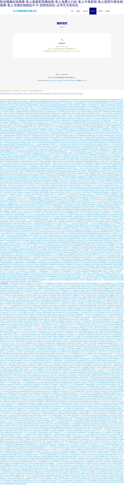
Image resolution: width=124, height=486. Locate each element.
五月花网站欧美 (101, 219)
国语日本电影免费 (97, 322)
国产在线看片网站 (94, 478)
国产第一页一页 (23, 246)
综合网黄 (88, 346)
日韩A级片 (38, 353)
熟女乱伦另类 (95, 420)
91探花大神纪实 (62, 375)
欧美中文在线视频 (13, 339)
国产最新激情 (18, 193)
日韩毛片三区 (16, 390)
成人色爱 (8, 469)
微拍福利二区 (10, 119)
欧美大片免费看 (17, 409)
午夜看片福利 (118, 447)
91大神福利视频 (7, 329)
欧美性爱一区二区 (102, 255)
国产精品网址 (85, 191)
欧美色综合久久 (97, 408)
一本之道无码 (26, 197)
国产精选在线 (41, 476)
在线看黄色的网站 (9, 288)
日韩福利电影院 (47, 342)
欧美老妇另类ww (87, 428)
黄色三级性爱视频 (105, 228)
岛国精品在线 (58, 157)
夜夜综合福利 (72, 433)
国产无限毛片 (26, 109)
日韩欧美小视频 (108, 483)
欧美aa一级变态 (4, 452)
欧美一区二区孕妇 (112, 214)
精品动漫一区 (98, 130)
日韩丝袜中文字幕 (112, 202)
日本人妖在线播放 (95, 439)
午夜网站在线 (18, 111)
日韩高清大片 (31, 123)
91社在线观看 (84, 286)
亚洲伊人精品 (61, 224)
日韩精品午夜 (84, 188)
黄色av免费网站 (113, 286)
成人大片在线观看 (26, 253)
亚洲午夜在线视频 (74, 246)
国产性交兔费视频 (55, 219)
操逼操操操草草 (20, 238)
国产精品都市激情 (43, 140)
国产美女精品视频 (46, 380)
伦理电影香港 (92, 238)
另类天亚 (112, 327)
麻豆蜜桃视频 (92, 176)
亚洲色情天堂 (118, 142)
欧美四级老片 (92, 191)
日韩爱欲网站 (65, 293)
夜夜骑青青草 (80, 243)
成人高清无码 (73, 147)
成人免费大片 (110, 164)
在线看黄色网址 (114, 330)
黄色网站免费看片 (64, 454)
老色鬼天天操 (83, 157)
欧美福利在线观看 (83, 342)
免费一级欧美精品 (87, 118)
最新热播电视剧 (82, 373)
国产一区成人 (16, 344)
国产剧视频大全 (114, 439)
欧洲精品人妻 (30, 284)
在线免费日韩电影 (80, 288)
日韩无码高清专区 (81, 382)
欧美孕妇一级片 (41, 442)
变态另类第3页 (43, 138)
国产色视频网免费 (17, 135)
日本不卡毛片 (99, 197)
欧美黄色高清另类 (46, 394)
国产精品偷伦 (44, 483)
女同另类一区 (117, 186)
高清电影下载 (119, 162)
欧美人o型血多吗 (12, 188)
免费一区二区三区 (25, 433)
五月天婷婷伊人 (61, 234)
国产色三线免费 (62, 114)
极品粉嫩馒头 (78, 310)
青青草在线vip (75, 480)
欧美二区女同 (40, 236)
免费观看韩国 (11, 209)
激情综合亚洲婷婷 (107, 305)
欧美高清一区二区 (26, 234)
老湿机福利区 (26, 377)
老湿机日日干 (103, 183)
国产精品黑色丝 (111, 245)
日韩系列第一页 (23, 149)
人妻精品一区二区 (66, 365)
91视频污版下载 (44, 118)
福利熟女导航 (82, 294)
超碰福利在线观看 (88, 190)
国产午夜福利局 (93, 291)
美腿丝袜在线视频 (81, 289)
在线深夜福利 (95, 233)
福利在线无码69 (33, 341)
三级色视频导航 (38, 210)
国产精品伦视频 (101, 382)
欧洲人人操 (74, 332)
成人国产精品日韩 (65, 457)
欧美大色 (17, 288)
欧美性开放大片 (46, 186)
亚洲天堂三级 (50, 409)
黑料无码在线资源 (75, 245)
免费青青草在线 (32, 289)
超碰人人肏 (57, 389)
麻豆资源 (52, 459)
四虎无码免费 (74, 342)
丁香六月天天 (25, 248)
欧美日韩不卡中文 (99, 198)
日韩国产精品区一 (94, 353)
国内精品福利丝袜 (45, 155)
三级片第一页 (99, 185)
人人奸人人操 (40, 246)
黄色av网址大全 (117, 159)
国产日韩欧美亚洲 (35, 231)
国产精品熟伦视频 (46, 329)
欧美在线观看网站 (81, 123)
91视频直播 (14, 306)
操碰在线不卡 (40, 212)
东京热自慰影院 (118, 191)
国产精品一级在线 (40, 214)
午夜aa (82, 463)
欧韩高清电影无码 (106, 435)
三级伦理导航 (88, 303)
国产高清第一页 (22, 310)
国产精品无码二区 (42, 176)
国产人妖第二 (112, 322)
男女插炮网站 (96, 140)
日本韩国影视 (8, 425)
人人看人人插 (118, 246)
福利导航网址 (87, 327)
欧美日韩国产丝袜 (56, 212)
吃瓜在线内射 (79, 212)
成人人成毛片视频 (62, 325)
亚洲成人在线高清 (28, 365)
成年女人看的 (42, 252)
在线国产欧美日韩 (33, 354)
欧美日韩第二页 (10, 138)
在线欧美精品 (104, 119)
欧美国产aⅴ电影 (114, 131)
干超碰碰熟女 (114, 166)
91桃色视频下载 (79, 135)
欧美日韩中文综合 (66, 200)
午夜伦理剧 (96, 442)
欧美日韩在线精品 (87, 406)
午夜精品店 (106, 428)
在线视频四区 (46, 121)
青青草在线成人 (37, 414)
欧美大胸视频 (22, 224)
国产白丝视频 (119, 149)
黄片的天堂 (101, 413)
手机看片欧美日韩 (52, 111)
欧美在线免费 (71, 145)
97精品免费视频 (34, 138)
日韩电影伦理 (76, 125)
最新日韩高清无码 (61, 154)
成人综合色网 (53, 234)
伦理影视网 (4, 459)
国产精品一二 (75, 169)
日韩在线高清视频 (43, 433)
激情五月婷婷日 (64, 219)
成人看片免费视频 (56, 209)
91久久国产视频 (101, 121)
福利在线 (110, 361)
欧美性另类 (106, 303)
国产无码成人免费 (74, 483)
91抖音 (25, 305)
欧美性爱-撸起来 (39, 384)
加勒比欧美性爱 (34, 114)
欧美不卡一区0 (57, 305)
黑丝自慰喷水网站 (27, 190)
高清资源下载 (10, 253)
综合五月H (65, 313)
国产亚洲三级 (96, 476)
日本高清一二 (3, 298)
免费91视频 (69, 420)
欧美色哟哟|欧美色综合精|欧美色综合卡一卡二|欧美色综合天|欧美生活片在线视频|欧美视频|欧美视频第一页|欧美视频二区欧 (58, 279)
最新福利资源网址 (91, 147)
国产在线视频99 (65, 159)
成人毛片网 (58, 356)
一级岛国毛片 (55, 166)
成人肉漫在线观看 (115, 312)
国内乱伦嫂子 (97, 123)
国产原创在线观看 (42, 420)
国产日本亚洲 (43, 231)
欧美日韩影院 (98, 416)
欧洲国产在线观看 (45, 253)
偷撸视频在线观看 (101, 294)
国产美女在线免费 (113, 161)
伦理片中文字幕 (45, 390)
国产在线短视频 (63, 137)
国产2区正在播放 (21, 166)
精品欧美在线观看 (49, 413)
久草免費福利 (91, 387)
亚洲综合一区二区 (88, 224)
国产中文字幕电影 (84, 169)
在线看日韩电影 (118, 198)
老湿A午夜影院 (75, 348)
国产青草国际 (68, 104)
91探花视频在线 (99, 236)
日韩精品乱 (89, 476)
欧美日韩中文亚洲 (105, 324)
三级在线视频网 (42, 463)
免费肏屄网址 (48, 126)
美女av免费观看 (50, 428)
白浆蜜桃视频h (23, 106)
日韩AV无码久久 (85, 209)
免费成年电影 (65, 445)
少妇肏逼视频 (105, 378)
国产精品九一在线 (59, 178)
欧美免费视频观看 (76, 358)
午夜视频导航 (85, 425)
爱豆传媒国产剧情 (91, 248)
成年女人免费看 (26, 135)
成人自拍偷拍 (74, 356)
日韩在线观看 (103, 233)
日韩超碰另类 (111, 471)
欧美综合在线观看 (30, 188)
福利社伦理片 (33, 240)
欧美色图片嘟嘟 (25, 228)
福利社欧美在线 (14, 246)
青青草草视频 (8, 380)
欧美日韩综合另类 (48, 358)
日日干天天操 (77, 191)
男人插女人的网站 (16, 226)
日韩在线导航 (95, 348)
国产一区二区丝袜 (36, 145)
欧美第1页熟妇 (63, 248)
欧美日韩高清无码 (5, 106)
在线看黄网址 (7, 483)
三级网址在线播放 (101, 288)
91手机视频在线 (46, 437)
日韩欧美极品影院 (68, 138)
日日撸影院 (120, 291)
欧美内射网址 (23, 217)
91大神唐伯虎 (77, 481)
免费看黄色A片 (23, 157)
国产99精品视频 (112, 231)
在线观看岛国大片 (56, 382)
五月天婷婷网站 (64, 130)
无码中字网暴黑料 (16, 191)
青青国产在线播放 (66, 437)
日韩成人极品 (111, 215)
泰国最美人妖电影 (90, 377)
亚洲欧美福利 (36, 190)
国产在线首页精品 (21, 179)
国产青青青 (84, 363)
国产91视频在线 (114, 179)
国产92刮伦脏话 (45, 300)
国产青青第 (83, 348)
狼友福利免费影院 (107, 118)
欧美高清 (73, 284)
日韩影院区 (94, 284)
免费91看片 (89, 442)
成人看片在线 (32, 257)
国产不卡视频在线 (69, 310)
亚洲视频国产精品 (61, 344)
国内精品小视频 (89, 416)
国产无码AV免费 (15, 294)
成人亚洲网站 (3, 402)
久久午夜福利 (94, 111)
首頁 (72, 11)
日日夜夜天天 (37, 179)
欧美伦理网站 (12, 402)
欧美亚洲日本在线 (26, 348)
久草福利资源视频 (79, 315)
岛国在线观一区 (9, 449)
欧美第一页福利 (71, 229)
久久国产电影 (105, 205)
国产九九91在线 (66, 339)
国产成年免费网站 (73, 329)
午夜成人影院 (65, 212)
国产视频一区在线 (95, 203)
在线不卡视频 (12, 298)
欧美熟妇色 (40, 361)
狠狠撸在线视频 (37, 200)
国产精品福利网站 (110, 413)
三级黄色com (46, 296)
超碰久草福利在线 (18, 303)
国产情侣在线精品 (73, 101)
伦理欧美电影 (90, 113)
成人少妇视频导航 (75, 121)
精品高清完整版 (62, 229)
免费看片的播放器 (102, 361)
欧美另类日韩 (74, 128)
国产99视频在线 (5, 142)
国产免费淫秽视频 (27, 229)
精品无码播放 (39, 181)
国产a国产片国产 (25, 226)
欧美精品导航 (87, 402)
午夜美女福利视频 (105, 449)
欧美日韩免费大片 (82, 325)
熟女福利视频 (20, 296)
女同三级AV (3, 409)
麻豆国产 (17, 356)
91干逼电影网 (64, 394)
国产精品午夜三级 (35, 483)
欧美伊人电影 (40, 303)
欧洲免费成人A (70, 191)
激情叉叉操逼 (32, 104)
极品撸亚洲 (66, 294)
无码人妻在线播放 (68, 207)
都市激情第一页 (57, 442)
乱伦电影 (114, 349)
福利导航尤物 (73, 197)
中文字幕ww (33, 399)
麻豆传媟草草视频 (87, 234)
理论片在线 (119, 296)
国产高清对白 (23, 408)
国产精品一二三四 (100, 114)
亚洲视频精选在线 (58, 310)
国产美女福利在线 (117, 145)
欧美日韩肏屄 (26, 240)
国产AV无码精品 (53, 179)
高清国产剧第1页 (63, 109)
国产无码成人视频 (86, 375)
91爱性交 (41, 373)
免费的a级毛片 (115, 190)
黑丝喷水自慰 (114, 404)
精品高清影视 (15, 354)
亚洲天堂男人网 (95, 464)
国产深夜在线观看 (24, 420)
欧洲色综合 (37, 300)
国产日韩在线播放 (89, 433)
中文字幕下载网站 (82, 197)
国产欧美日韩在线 (5, 174)
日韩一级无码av (74, 421)
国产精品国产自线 (31, 468)
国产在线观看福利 (105, 394)
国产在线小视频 (13, 464)
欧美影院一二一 (88, 320)
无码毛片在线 (18, 205)
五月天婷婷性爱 (26, 119)
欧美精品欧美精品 (110, 238)
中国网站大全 (15, 212)
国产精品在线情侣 (105, 342)
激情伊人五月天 (82, 128)
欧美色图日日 (93, 368)
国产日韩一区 (110, 402)
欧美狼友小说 (74, 361)
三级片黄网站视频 (68, 228)
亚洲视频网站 (95, 210)
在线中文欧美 (21, 210)
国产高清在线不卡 (119, 173)
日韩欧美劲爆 (13, 392)
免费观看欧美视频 (103, 207)
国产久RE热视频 (5, 387)
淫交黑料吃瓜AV (108, 241)
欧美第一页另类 (63, 166)
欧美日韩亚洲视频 (9, 133)
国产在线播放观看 (99, 293)
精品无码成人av (68, 466)
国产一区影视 (80, 471)
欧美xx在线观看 (84, 250)
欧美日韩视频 (98, 341)
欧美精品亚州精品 (30, 113)
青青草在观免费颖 (51, 336)
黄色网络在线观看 (78, 217)
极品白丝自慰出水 (102, 142)
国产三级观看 (90, 198)
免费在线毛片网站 (43, 135)
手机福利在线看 (92, 126)
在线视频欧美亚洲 (116, 432)
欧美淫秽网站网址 (9, 207)
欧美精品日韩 (97, 390)
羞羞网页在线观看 (48, 238)
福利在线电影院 (34, 255)
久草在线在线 (46, 198)
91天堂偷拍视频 (86, 164)
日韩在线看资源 (46, 439)
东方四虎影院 (103, 214)
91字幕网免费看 (40, 126)
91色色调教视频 (50, 476)
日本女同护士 (5, 125)
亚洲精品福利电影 (41, 257)
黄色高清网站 (36, 219)
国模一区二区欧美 (97, 181)
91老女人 (46, 404)
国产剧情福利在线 (30, 125)
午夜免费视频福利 (5, 471)
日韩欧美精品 (60, 176)
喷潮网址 (33, 361)
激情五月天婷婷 (36, 421)
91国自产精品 (83, 418)
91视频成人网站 (87, 161)
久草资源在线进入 (32, 418)
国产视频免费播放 (18, 439)
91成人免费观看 (38, 372)
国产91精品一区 (5, 195)
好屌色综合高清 (42, 294)
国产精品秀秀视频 (87, 162)
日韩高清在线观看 (72, 440)
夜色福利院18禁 (61, 191)
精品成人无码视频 (81, 205)
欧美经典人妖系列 (35, 317)
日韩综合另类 (89, 123)
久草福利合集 (64, 475)
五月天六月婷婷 (106, 166)
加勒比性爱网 (104, 123)
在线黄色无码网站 (86, 427)
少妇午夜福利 (53, 425)
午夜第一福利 (70, 346)
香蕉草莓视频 (60, 317)
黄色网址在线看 (96, 234)
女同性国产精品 (57, 449)
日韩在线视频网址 (97, 317)
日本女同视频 (73, 293)
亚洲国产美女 (13, 214)
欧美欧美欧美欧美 (40, 449)
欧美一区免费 (22, 183)
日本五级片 (11, 342)
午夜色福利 (70, 402)
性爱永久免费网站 (84, 444)
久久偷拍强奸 (113, 130)
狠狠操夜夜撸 (15, 104)
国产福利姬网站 (82, 300)
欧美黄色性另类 (101, 126)
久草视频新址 (86, 255)
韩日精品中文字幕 (86, 152)
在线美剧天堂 (50, 178)
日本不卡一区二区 (21, 198)
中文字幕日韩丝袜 (15, 164)
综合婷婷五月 (46, 293)
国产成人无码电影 (7, 390)
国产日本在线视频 (112, 152)
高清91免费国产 (96, 229)
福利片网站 (25, 341)
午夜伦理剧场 (83, 380)
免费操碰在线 (114, 128)
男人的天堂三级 (20, 125)
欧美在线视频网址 (42, 169)
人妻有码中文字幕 (104, 135)
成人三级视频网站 (63, 155)
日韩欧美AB (95, 406)
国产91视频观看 (38, 121)
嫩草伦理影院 (84, 413)
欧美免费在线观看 (40, 173)
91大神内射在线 (91, 185)
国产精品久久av (111, 233)
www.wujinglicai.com (52, 81)
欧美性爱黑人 (77, 149)
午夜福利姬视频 (58, 418)
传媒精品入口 (12, 113)
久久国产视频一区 (114, 234)
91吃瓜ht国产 (55, 468)
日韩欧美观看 (58, 384)
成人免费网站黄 (10, 394)
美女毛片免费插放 (33, 306)
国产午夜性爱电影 (46, 421)
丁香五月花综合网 (58, 284)
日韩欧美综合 (54, 186)
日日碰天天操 (91, 188)
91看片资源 (52, 461)
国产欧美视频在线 (51, 102)
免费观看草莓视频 (112, 298)
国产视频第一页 (50, 478)
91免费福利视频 (35, 137)
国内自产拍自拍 (68, 188)
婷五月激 (97, 471)
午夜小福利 (25, 334)
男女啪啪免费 (72, 183)
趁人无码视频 (25, 126)
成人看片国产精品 (89, 226)
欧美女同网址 (42, 222)
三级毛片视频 (9, 368)
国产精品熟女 (109, 354)
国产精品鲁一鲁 (57, 427)
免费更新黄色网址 (76, 439)
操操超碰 (99, 344)
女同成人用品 (83, 143)
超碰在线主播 (42, 195)
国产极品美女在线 (61, 190)
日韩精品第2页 (14, 224)
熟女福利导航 (12, 360)
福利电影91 (9, 317)
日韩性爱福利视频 (116, 236)
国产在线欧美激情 (43, 109)
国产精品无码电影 (15, 284)
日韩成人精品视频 (24, 325)
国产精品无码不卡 (48, 361)
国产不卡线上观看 (60, 202)
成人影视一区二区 (54, 145)
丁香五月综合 (8, 236)
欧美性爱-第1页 (56, 101)
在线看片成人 (44, 133)
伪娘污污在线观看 (13, 325)
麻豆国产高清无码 (97, 427)
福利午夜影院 (45, 432)
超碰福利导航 (48, 427)
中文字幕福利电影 (69, 233)
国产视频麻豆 (86, 414)
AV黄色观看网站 (95, 215)
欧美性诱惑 (72, 471)
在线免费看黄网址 (63, 483)
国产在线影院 (83, 121)
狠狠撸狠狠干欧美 (100, 469)
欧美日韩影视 (76, 286)
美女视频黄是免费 (9, 444)
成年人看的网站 (18, 473)
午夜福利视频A (88, 312)
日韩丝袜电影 (22, 452)
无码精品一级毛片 (31, 143)
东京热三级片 (26, 255)
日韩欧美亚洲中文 (74, 454)
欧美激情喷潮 (34, 207)
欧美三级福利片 (92, 138)
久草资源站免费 (96, 366)
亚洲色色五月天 (10, 373)
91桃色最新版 (110, 306)
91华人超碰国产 (7, 303)
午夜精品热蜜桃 (68, 481)
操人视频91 (90, 329)
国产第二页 (48, 416)
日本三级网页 (119, 238)
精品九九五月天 (70, 135)
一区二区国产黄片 (118, 354)
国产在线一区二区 (97, 118)
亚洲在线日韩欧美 (16, 228)
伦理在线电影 (98, 154)
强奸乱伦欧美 (19, 457)
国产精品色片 (46, 221)
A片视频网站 (18, 351)
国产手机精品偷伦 (21, 298)
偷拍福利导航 (118, 164)
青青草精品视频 (93, 142)
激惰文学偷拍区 (77, 478)
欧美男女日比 (18, 222)
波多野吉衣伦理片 (43, 447)
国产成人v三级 (86, 173)
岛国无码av (113, 414)
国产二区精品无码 (5, 210)
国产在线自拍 (105, 133)
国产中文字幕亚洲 (84, 394)
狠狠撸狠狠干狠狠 (69, 173)
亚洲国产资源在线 (28, 432)
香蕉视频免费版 (105, 226)
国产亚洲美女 (42, 409)
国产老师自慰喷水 (37, 241)
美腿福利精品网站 (81, 423)
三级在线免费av (6, 334)
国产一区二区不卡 (52, 231)
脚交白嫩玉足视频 (12, 143)
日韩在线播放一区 (26, 137)
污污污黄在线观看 (52, 375)
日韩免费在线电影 (43, 119)
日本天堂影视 (32, 203)
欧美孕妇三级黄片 (38, 363)
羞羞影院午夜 (49, 389)
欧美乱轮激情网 (89, 131)
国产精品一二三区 (67, 152)
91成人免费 (34, 476)
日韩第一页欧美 (41, 336)
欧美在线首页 (98, 336)
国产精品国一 (3, 186)
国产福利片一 (13, 121)
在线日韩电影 (15, 233)
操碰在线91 (32, 416)
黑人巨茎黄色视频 (34, 195)
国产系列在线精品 (15, 257)
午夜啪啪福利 (53, 353)
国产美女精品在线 (87, 167)
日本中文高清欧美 (36, 313)
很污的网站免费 (26, 207)
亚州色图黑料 (108, 325)
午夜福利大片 (94, 152)
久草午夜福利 (20, 402)
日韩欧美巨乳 (113, 452)
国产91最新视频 (72, 353)
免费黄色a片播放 (117, 197)
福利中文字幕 (57, 339)
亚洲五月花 (75, 305)
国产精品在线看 (59, 435)
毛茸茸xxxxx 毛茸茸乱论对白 (38, 351)
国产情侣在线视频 (24, 346)
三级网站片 (41, 310)
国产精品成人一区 (87, 252)
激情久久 (99, 363)
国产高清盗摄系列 (101, 457)
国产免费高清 (86, 202)
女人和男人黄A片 (100, 186)
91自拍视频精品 (34, 368)
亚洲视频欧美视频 (13, 372)
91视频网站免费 (30, 384)
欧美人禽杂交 (110, 318)
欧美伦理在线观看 (78, 228)
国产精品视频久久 (46, 193)
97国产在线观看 (48, 152)
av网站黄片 (5, 308)
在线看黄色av (83, 483)
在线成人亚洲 (57, 480)
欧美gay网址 (61, 430)
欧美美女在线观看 (18, 322)
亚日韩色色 (13, 382)
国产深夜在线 (115, 174)
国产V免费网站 (62, 351)
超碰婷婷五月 (11, 140)
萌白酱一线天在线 (24, 212)
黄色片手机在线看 (41, 233)
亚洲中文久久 (12, 423)
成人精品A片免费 (78, 161)
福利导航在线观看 (43, 226)
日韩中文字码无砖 (83, 155)
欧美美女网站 (80, 284)
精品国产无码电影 (37, 205)
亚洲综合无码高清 (44, 215)
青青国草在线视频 (38, 152)
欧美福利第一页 (23, 389)
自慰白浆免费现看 (17, 365)
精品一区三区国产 (46, 209)
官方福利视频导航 (76, 210)
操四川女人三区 (67, 164)
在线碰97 (56, 312)
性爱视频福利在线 (46, 377)
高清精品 (48, 325)
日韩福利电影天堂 (83, 361)
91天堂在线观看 (70, 234)
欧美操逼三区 (20, 186)
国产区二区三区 (51, 128)
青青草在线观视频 (103, 375)
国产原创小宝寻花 (116, 416)
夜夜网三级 (94, 437)
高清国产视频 (86, 432)
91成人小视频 (81, 298)
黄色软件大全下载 (52, 169)
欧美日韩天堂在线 (106, 349)
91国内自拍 (42, 428)
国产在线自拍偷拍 (61, 461)
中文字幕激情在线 (97, 195)
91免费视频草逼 (8, 162)
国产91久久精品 (54, 155)
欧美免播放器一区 (39, 473)
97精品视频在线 (12, 366)
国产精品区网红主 (30, 107)
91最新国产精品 (102, 332)
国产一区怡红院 (65, 361)
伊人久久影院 (62, 372)
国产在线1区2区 (70, 140)
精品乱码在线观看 (18, 133)
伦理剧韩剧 (68, 289)
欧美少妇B (34, 344)
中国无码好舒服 (26, 421)
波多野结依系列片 (95, 349)
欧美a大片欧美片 (59, 214)
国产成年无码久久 (85, 378)
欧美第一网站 (72, 133)
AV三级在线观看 (30, 198)
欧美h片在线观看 (92, 193)
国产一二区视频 (26, 478)
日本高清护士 (88, 229)
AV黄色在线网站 (82, 469)
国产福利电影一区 (113, 102)
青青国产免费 (48, 305)
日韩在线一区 (108, 107)
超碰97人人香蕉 (113, 125)
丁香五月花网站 (43, 131)
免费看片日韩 (55, 243)
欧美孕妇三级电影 (6, 157)
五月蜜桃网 (88, 324)
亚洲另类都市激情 (14, 433)
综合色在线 (16, 440)
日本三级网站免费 (110, 451)
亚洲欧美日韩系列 (104, 420)
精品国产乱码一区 (76, 200)
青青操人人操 (66, 342)
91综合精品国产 (63, 145)
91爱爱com (101, 372)
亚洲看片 (85, 384)
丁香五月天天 (21, 456)
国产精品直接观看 (84, 330)
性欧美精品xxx (109, 284)
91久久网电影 (21, 366)
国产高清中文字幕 (99, 320)
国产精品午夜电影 (26, 131)
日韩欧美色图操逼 (107, 109)
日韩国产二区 (31, 214)
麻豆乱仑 (34, 440)
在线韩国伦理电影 (115, 459)
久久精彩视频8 (21, 250)
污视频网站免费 (25, 301)
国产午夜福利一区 (70, 118)
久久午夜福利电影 (110, 138)
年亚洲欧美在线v (30, 286)
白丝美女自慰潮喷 (79, 154)
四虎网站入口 (106, 336)
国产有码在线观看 (25, 483)
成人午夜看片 (97, 174)
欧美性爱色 (46, 392)
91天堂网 (86, 399)
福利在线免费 (29, 250)
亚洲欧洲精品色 (30, 173)
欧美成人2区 (116, 461)
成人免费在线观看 (31, 150)
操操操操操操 (103, 215)
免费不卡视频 (51, 162)
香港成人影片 (118, 121)
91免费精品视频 (27, 324)
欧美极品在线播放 (102, 193)
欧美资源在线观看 (80, 351)
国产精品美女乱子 (63, 380)
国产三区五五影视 (71, 181)
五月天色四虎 (112, 119)
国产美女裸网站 (106, 221)
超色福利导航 (37, 183)
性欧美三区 (87, 344)
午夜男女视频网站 (87, 233)
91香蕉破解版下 (72, 452)
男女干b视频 (58, 413)
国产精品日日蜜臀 (70, 317)
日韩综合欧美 (95, 324)
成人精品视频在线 (40, 202)
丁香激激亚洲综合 (97, 109)
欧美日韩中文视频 (12, 456)
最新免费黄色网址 (99, 241)
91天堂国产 (34, 433)
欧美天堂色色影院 (95, 399)
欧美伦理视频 (18, 229)
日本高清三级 (53, 469)
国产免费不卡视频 (58, 217)
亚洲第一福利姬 (81, 473)
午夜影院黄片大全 (13, 459)
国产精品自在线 (71, 241)
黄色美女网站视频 (72, 414)
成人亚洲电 (43, 348)
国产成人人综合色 (34, 215)
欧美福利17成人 (95, 183)
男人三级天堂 (78, 202)
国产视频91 (113, 408)
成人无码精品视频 (106, 463)
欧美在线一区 (66, 401)
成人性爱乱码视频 (43, 408)
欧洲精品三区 (87, 228)
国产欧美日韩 (3, 240)
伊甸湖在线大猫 (101, 159)
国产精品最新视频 (19, 449)
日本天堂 (77, 375)
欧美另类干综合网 (29, 449)
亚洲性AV (34, 444)
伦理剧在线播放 (60, 118)
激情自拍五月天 (83, 219)
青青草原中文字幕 (91, 423)
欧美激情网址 (41, 346)
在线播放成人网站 (91, 298)
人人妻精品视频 (76, 104)
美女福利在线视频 (98, 101)
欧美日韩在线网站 (90, 471)
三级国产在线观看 (78, 466)
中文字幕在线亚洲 (23, 397)
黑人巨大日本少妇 (35, 390)
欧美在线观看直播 (66, 210)
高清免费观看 (23, 236)
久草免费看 (67, 439)
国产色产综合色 (26, 118)
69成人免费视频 (57, 313)
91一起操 (16, 406)
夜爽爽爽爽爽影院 (16, 252)
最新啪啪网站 (59, 428)
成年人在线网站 (58, 150)
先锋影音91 (43, 356)
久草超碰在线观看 (92, 143)
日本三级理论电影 (58, 240)
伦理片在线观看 (113, 360)
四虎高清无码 (85, 439)
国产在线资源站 (88, 214)
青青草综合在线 (75, 150)
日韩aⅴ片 (49, 341)
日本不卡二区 (110, 447)
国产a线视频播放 (101, 250)
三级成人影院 (109, 219)
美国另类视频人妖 (89, 154)
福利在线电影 (97, 113)
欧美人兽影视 (60, 404)
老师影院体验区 (19, 475)
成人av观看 (35, 428)
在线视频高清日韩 (91, 382)
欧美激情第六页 (66, 245)
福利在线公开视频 (53, 109)
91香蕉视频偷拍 (32, 312)
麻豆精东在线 (65, 298)
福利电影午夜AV (105, 229)
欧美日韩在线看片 (11, 437)
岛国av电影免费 (73, 294)
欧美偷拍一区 (48, 396)
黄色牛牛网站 (68, 106)
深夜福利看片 (74, 341)
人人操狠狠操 (80, 303)
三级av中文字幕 (80, 181)
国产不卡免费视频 (72, 248)
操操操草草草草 (27, 145)
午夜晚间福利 (39, 248)
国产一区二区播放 (32, 246)
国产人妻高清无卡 (30, 185)
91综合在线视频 (38, 392)
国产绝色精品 (80, 447)
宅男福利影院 (62, 135)
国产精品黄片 (56, 130)
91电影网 (41, 305)
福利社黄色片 (106, 224)
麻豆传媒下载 (97, 226)
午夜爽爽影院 (27, 140)
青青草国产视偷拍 (39, 166)
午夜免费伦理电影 (105, 140)
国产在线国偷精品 (70, 131)
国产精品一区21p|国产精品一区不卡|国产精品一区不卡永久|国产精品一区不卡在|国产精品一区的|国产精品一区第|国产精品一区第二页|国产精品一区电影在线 (75, 274)
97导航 (82, 416)
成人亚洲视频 (116, 157)
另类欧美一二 (94, 370)
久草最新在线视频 (72, 174)
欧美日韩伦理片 (69, 149)
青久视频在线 (18, 114)
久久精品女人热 (103, 202)
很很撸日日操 (109, 159)
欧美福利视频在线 (34, 459)
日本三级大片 (7, 414)
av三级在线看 (80, 312)
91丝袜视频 (70, 334)
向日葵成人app (113, 300)
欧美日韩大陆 (12, 116)
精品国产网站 (3, 140)
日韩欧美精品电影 (10, 161)
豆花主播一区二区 (32, 174)
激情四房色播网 (40, 130)
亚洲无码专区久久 (51, 195)
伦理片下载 (81, 341)
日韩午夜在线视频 (87, 337)
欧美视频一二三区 (21, 435)
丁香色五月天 (54, 161)
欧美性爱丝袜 (70, 324)
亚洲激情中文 (114, 154)
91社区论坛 (50, 312)
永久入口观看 (53, 327)
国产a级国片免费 (10, 480)
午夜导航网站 (115, 329)
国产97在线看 (111, 339)
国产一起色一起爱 (5, 164)
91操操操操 (17, 463)
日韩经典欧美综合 (75, 142)
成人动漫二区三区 (18, 155)
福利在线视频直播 (96, 102)
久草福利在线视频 (119, 248)
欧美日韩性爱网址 (29, 353)
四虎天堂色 (110, 294)
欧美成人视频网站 (74, 313)
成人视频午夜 (35, 322)
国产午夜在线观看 (109, 246)
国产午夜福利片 (10, 222)
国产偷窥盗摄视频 (76, 425)
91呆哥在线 (19, 291)
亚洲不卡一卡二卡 (118, 361)
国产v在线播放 (35, 222)
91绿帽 (89, 348)
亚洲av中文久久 (70, 102)
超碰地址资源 (116, 353)
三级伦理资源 (26, 138)
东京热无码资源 (112, 423)
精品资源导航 (112, 409)
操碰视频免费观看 (68, 384)
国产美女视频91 (90, 130)
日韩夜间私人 (47, 166)
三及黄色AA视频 (60, 459)
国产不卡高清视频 (70, 288)
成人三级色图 (86, 464)
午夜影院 (51, 378)
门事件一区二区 (21, 150)
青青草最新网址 (18, 190)
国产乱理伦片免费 (81, 306)
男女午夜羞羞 (98, 205)
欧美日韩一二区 (82, 387)
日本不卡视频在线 (107, 301)
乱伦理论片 (104, 476)
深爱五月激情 (17, 375)
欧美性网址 (75, 476)
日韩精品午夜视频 (56, 370)
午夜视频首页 (32, 451)
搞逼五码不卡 (60, 439)
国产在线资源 (97, 312)
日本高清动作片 (10, 356)
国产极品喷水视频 (70, 162)
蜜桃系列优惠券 (49, 384)
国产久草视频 (12, 286)
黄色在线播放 (116, 188)
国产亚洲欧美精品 (70, 459)
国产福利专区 (48, 101)
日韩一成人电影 (84, 176)
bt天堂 (117, 437)
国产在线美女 (34, 430)
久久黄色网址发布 (67, 157)
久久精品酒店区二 (9, 330)
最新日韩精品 (52, 317)
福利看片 (109, 365)
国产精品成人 (106, 427)
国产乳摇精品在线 (24, 416)
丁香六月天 (95, 257)
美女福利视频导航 (29, 445)
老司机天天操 (60, 231)
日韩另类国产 (21, 101)
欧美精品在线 (11, 159)
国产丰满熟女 (5, 215)
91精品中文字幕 (85, 240)
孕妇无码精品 (6, 214)
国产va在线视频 (105, 179)
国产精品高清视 (103, 409)
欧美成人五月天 (24, 257)
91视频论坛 (119, 433)
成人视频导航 (73, 298)
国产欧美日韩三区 (116, 372)
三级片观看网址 (90, 114)
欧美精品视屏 (60, 169)
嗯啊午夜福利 (90, 128)
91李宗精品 (30, 372)
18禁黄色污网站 (97, 190)
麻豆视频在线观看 (62, 368)
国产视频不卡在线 (84, 291)
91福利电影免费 (113, 478)
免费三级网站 (23, 354)
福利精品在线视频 (5, 150)
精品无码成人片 (59, 476)
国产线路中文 (68, 409)
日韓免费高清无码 (108, 137)
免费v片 (22, 440)
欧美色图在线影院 (61, 414)
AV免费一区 (91, 469)
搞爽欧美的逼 (119, 104)
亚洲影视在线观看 (91, 308)
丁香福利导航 (73, 468)
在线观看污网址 (91, 197)
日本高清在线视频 (53, 229)
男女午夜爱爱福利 (39, 370)
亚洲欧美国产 (66, 425)
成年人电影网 (26, 114)
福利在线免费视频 (104, 291)
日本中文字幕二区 (33, 128)
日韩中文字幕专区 (114, 425)
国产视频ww (102, 447)
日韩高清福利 (20, 428)
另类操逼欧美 (71, 109)
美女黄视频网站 (38, 147)
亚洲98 (41, 413)
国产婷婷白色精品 (52, 351)
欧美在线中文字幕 (92, 372)
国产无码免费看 (70, 252)
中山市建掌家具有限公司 (25, 11)
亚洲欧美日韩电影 (76, 203)
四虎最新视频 (33, 111)
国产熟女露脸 (66, 332)
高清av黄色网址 (29, 210)
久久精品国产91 (20, 202)
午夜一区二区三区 (73, 193)
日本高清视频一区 (55, 387)
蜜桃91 (74, 289)
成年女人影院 (61, 456)
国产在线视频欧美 (61, 324)
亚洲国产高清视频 (80, 475)
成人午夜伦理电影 (53, 135)
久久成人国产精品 (97, 178)
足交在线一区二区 (15, 442)
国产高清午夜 (25, 252)
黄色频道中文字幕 (111, 433)
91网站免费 (48, 370)
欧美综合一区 (46, 365)
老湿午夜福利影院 (49, 236)
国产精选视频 (119, 138)
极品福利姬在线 (18, 119)
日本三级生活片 (89, 341)
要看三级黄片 (95, 409)
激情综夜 (106, 452)
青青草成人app (57, 373)
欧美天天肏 (52, 324)
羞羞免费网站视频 (109, 293)
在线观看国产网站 (51, 222)
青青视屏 (23, 401)
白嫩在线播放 (27, 444)
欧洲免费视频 (21, 121)
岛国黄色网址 (68, 111)
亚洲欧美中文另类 (116, 394)
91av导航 (66, 435)
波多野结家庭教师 (102, 104)
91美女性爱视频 (89, 179)
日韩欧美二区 (59, 228)
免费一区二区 (21, 384)
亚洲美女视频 (79, 109)
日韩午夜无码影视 (89, 241)
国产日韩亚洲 (19, 200)
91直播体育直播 (84, 150)
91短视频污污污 (79, 324)
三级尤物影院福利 (74, 219)
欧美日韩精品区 (86, 231)
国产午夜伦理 (27, 133)
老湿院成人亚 (43, 171)
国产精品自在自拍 (31, 233)
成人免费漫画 (26, 480)
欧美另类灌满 (100, 483)
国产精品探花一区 (11, 435)
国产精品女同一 (79, 344)
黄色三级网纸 (89, 452)
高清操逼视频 (4, 289)
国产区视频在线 (114, 203)
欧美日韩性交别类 (92, 121)
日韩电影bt (30, 360)
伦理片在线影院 (81, 390)
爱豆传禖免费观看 (22, 315)
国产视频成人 (82, 329)
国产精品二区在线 (52, 174)
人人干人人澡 (63, 433)
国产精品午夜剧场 (47, 330)
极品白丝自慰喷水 (38, 238)
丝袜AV (53, 439)
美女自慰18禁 (109, 468)
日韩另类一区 (95, 346)
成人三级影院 (110, 248)
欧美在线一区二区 (57, 406)
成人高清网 (9, 349)
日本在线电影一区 (27, 414)
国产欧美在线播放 (42, 157)
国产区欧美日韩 (114, 229)
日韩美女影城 (104, 222)
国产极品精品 (114, 228)
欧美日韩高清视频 (117, 107)
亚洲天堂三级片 (23, 174)
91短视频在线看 (84, 142)
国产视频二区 (36, 250)
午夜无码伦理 (37, 439)
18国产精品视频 (114, 428)
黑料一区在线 (95, 135)
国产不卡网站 (37, 337)
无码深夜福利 (41, 288)
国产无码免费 (114, 406)
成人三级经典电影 (70, 221)
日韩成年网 (117, 473)
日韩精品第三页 (47, 406)
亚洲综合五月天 (47, 451)
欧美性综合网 (62, 243)
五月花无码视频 (22, 396)
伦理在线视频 (38, 378)
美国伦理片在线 (11, 198)
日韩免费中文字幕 (107, 188)
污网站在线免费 (22, 320)
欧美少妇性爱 (100, 246)
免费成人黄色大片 (8, 411)
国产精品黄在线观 (84, 401)
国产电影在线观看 (67, 107)
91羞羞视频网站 (110, 106)
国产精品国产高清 (97, 167)
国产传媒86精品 (4, 476)
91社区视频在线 (42, 191)
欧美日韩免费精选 (31, 336)
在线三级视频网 (78, 178)
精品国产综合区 (13, 178)
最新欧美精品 (76, 188)
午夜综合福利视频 (71, 447)
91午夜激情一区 (25, 102)
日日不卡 (21, 353)
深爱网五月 (62, 447)
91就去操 (98, 301)
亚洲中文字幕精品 (59, 143)
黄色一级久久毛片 (93, 454)
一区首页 (40, 471)
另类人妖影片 (45, 241)
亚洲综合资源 (29, 392)
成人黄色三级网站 (32, 149)
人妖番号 (4, 310)
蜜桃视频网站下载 (112, 200)
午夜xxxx (19, 382)
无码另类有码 (79, 183)
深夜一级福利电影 (99, 452)
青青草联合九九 (98, 404)
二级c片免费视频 (86, 215)
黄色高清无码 (52, 414)
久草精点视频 (39, 404)
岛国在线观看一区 (57, 245)
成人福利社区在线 (26, 313)
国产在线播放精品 (114, 217)
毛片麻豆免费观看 (85, 360)
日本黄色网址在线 (63, 353)
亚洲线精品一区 (119, 370)
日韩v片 (89, 300)
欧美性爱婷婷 (10, 457)
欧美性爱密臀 (8, 440)
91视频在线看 (120, 390)
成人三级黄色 (117, 289)
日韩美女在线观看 (19, 358)
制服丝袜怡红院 (27, 380)
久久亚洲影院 (91, 236)
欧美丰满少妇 (14, 416)
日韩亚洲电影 (30, 387)
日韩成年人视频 (51, 164)
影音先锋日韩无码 (23, 459)
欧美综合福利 (48, 107)
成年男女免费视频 (92, 397)
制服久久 (101, 353)
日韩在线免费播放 (35, 154)
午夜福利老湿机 (62, 377)
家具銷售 (61, 81)
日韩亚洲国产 (55, 399)
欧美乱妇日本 (54, 224)
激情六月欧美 (17, 131)
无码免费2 (81, 377)
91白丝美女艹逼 (24, 203)
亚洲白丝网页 (26, 351)
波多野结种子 (80, 174)
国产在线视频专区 (105, 212)
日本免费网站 (119, 451)
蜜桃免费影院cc (101, 138)
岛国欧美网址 (12, 125)
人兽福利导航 (68, 432)
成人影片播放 (33, 346)
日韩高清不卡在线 (118, 358)
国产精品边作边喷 (94, 240)
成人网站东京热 (91, 305)
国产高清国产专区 (5, 416)
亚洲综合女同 (26, 399)
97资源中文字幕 (67, 238)
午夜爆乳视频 (103, 164)
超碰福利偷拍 (111, 380)
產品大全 (85, 11)
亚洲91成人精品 (8, 171)
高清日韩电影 (87, 207)
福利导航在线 (47, 248)
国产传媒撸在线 (10, 118)
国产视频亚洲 (114, 392)
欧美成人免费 (47, 382)
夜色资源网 (100, 418)
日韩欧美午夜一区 (34, 334)
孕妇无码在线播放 (5, 294)
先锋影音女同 (92, 250)
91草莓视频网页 (117, 334)
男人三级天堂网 (117, 284)
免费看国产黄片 (77, 384)
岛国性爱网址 (67, 428)
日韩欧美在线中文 (48, 363)
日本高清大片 (16, 203)
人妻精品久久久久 (107, 145)
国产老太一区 (8, 300)
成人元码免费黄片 (100, 253)
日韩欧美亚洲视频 (64, 147)
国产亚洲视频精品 (15, 471)
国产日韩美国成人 (103, 169)
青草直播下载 (78, 118)
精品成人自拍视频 (11, 296)
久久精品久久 (88, 195)
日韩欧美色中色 (51, 228)
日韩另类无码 (78, 234)
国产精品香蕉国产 (51, 233)
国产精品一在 (94, 231)
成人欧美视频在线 (56, 365)
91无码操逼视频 (44, 397)
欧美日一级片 (42, 375)
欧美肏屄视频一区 (7, 377)
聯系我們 (93, 11)
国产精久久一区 (111, 356)
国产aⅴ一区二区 (46, 123)
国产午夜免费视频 (70, 349)
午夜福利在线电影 (41, 104)
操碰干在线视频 (101, 368)
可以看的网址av (28, 337)
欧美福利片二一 (59, 409)
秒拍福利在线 (94, 207)
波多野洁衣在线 (101, 306)
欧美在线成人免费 (55, 296)
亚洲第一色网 (31, 466)
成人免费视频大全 (90, 463)
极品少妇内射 (76, 138)
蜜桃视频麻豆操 (47, 159)
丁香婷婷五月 (21, 107)
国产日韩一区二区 (26, 411)
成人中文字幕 (102, 402)
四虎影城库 (43, 481)
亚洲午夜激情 (18, 197)
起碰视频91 (11, 399)
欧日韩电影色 (18, 176)
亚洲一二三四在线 (28, 221)
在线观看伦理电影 (76, 427)
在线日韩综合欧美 (33, 252)
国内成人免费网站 (45, 197)
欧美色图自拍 (115, 101)
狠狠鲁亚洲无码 (8, 135)
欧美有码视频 (33, 176)
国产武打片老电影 (47, 245)
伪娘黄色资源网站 (52, 456)
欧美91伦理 (24, 288)
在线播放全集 (78, 222)
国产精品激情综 (41, 240)
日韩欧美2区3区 (54, 253)
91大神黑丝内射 (84, 125)
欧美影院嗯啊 (42, 102)
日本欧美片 (16, 408)
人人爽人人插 (6, 130)
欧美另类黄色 (3, 209)
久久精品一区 (17, 332)
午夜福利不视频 (101, 318)
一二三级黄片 (87, 317)
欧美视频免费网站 (65, 121)
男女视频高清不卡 (78, 354)
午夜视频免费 (61, 337)
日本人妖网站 (48, 130)
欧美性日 (7, 442)
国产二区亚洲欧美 (18, 300)
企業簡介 (78, 11)
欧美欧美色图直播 (50, 303)
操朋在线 (64, 382)
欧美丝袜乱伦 (65, 246)
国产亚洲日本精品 (68, 442)
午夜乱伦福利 (21, 142)
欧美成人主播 (46, 411)
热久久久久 (17, 313)
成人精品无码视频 (113, 222)
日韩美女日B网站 (46, 210)
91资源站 (17, 330)
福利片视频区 (75, 416)
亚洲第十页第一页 (60, 104)
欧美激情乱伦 (79, 317)
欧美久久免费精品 (63, 253)
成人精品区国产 (17, 169)
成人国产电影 (32, 442)
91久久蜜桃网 (66, 413)
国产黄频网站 (29, 327)
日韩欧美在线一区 (45, 219)
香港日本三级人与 (94, 444)
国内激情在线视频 (69, 178)
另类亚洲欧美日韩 (24, 481)
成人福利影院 (95, 252)
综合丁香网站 (7, 104)
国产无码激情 (44, 317)
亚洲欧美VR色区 (37, 296)
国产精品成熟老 (90, 205)
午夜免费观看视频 (94, 449)
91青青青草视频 (97, 217)
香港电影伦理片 (77, 106)
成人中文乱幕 (72, 123)
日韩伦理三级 (66, 373)
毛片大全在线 (110, 457)
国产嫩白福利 (68, 176)
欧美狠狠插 (41, 354)
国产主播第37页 (79, 241)
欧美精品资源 (26, 231)
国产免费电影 (87, 102)
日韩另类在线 (113, 212)
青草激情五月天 (81, 461)
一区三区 (36, 454)
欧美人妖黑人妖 (92, 246)
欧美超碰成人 (83, 305)
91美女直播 (107, 445)
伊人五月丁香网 (37, 437)
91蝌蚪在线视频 (50, 143)
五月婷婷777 (30, 396)
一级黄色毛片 (82, 253)
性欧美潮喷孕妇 (25, 356)
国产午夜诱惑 (77, 240)
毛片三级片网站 (119, 288)
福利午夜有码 (44, 425)
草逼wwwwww (91, 457)
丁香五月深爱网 (53, 140)
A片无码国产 (83, 445)
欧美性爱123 (75, 418)
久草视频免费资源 (50, 202)
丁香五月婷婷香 (44, 229)
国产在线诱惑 (52, 154)
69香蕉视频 (109, 358)
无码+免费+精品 (27, 457)
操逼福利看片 (34, 135)
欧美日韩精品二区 (21, 318)
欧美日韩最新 (109, 456)
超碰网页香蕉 (12, 147)
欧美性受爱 (114, 399)
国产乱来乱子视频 (81, 248)
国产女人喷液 (3, 193)
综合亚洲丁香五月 (102, 437)
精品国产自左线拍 (16, 137)
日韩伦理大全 (66, 250)
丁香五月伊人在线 (54, 197)
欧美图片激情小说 (54, 241)
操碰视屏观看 (54, 248)
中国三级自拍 (54, 402)
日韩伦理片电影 (18, 207)
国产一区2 (101, 284)
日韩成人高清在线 (8, 430)
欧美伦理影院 (52, 118)
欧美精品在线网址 (51, 106)
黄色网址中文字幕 (15, 195)
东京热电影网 (68, 231)
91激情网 (9, 409)
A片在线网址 (58, 401)
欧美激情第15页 (59, 288)
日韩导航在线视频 (112, 440)
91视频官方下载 (85, 106)
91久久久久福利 (73, 126)
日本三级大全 (108, 353)
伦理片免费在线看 (18, 305)
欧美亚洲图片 (97, 179)
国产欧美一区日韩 (118, 241)
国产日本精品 (4, 481)
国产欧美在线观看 (70, 202)
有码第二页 (26, 430)
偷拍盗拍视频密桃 (88, 334)
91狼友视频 (91, 384)
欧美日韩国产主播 (13, 310)
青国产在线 (116, 456)
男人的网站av (63, 440)
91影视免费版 (80, 433)
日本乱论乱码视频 (33, 469)
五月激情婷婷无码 (29, 475)
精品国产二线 (75, 176)
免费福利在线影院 (86, 111)
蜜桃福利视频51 (93, 171)
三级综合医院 (54, 291)
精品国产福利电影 (36, 133)
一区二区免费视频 (77, 420)
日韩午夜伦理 (10, 468)
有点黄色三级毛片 (63, 183)
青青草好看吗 (48, 373)
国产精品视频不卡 (74, 389)
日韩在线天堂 (113, 135)
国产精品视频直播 (67, 360)
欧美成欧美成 (31, 217)
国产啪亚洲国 (69, 315)
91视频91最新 (22, 372)
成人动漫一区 (8, 169)
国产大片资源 (52, 207)
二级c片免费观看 (102, 356)
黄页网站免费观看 (93, 125)
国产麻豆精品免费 (109, 209)
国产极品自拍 (106, 131)
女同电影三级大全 (116, 430)
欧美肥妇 (56, 433)
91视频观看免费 (117, 176)
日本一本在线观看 (113, 150)
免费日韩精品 (34, 191)
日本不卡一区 (81, 435)
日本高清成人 (78, 252)
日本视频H (88, 284)
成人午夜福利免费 (88, 217)
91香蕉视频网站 (24, 128)
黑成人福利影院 (32, 181)
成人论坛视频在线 (108, 341)
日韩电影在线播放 (11, 238)
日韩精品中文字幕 (28, 439)
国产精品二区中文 (117, 243)
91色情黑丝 (26, 385)
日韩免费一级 (10, 248)
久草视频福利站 (106, 113)
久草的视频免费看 (103, 150)
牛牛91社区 (71, 392)
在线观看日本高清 (117, 418)
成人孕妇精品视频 (83, 440)
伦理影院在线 (3, 342)
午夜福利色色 (20, 116)
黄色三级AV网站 (109, 191)
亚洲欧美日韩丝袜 (68, 366)
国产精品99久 (74, 457)
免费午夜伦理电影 (73, 330)
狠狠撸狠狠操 (75, 238)
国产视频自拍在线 (57, 416)
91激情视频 (53, 392)
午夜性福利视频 (104, 348)
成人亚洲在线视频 (80, 179)
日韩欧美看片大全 (104, 414)
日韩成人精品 (110, 173)
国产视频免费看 (60, 420)
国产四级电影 (48, 360)
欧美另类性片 (34, 131)
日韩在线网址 (58, 294)
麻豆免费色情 (39, 342)
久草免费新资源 (79, 119)
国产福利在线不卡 (17, 380)
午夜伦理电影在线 (103, 481)
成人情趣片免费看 (78, 190)
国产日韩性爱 (50, 138)
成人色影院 (66, 469)
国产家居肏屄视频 (11, 179)
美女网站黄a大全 (28, 219)
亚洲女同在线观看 (74, 159)
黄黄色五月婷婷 (13, 185)
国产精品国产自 (114, 240)
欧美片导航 (6, 382)
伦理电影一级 (28, 241)
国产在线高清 (42, 255)
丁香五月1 (46, 372)
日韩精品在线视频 (10, 241)
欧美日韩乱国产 (10, 221)
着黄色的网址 (7, 226)
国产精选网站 (61, 221)
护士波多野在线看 (22, 360)
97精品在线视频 (37, 308)
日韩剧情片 (14, 363)
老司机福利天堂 (102, 373)
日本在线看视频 (48, 284)
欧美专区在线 (56, 126)
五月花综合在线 (118, 382)
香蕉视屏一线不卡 (105, 464)
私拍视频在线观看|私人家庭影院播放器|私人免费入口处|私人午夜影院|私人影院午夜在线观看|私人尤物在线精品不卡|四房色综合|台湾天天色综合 (39, 95)
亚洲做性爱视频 (79, 221)
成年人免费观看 (53, 430)
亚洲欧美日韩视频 (46, 457)
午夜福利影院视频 (31, 106)
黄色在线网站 (110, 382)
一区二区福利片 (10, 197)
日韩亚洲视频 (60, 432)
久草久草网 (32, 325)
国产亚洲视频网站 (69, 214)
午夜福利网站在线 (53, 440)
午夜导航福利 (55, 308)
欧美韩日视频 (75, 107)
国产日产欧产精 (25, 329)
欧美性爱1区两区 (85, 203)
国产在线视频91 (103, 152)
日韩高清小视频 (33, 447)
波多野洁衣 (63, 308)
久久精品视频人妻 (77, 231)
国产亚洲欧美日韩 (96, 327)
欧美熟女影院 (115, 116)
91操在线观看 (23, 466)
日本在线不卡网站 (118, 305)
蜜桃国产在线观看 (61, 119)
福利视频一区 (119, 377)
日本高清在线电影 (8, 432)
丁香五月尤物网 (110, 377)
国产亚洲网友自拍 (117, 181)
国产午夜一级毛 (60, 315)
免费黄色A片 (29, 373)
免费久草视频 (6, 224)
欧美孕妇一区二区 (13, 353)
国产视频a (66, 421)
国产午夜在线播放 (115, 224)
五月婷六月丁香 (119, 313)
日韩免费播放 (108, 334)
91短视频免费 (8, 305)
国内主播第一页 (58, 236)
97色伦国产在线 (50, 257)
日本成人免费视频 (32, 178)
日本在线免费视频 (100, 384)
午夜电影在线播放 (86, 149)
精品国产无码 (10, 341)
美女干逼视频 (111, 373)
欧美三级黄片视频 (57, 396)
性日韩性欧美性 (12, 461)
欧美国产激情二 (38, 291)
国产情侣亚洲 (90, 459)
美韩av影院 (41, 389)
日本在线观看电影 (113, 332)
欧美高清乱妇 (56, 185)
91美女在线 (111, 437)
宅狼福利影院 (33, 169)
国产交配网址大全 (105, 203)
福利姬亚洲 (18, 399)
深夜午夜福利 (27, 322)
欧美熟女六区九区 (6, 252)
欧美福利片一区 (49, 217)
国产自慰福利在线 (8, 473)
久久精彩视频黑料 (103, 231)
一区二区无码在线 (57, 332)
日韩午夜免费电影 (47, 313)
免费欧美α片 (72, 212)
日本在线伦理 (98, 475)
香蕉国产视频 (103, 296)
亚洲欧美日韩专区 (88, 310)
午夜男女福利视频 (118, 483)
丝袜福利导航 (109, 253)
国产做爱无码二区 (61, 286)
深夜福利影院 (105, 360)
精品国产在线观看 (12, 312)
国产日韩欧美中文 (70, 186)
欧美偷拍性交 (65, 397)
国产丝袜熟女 (49, 310)
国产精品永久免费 (63, 133)
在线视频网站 (104, 102)
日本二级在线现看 (59, 289)
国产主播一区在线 (108, 315)
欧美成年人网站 (107, 101)
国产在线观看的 (96, 119)
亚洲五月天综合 (111, 104)
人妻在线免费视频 (95, 360)
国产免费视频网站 (81, 137)
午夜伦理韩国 (60, 336)
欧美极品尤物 (23, 469)
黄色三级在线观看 (77, 164)
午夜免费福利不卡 (55, 411)
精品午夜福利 (86, 451)
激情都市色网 (93, 104)
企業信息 (100, 11)
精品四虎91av (106, 416)
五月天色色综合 (61, 140)
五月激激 (35, 324)
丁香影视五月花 (64, 123)
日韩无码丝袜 (44, 385)
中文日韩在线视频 (95, 394)
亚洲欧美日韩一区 (15, 154)
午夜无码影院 (41, 332)
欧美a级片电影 (18, 432)
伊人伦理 (68, 286)
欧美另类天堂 (62, 241)
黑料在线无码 (105, 178)
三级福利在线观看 (38, 224)
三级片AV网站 (4, 360)
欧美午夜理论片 (84, 389)
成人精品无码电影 (28, 291)
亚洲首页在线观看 (84, 421)
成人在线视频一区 (63, 116)
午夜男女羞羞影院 (66, 296)
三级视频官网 (13, 384)
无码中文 (71, 475)
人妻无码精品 (119, 111)
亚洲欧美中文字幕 (66, 305)
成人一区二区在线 (68, 354)
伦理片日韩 (121, 427)
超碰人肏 (83, 301)
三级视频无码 (20, 404)
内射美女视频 (60, 111)
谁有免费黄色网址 (56, 142)
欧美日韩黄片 (68, 169)
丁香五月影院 (84, 456)
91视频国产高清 (83, 107)
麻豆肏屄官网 (95, 161)
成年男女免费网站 (10, 229)
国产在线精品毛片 (44, 306)
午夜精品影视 (70, 344)
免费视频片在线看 (18, 219)
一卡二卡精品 (78, 327)
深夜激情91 (3, 378)
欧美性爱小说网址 (82, 198)
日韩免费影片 (13, 396)
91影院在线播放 (39, 125)
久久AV (31, 370)
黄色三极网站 (7, 126)
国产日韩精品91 (61, 215)
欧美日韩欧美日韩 (100, 354)
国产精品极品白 (26, 222)
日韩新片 (51, 397)
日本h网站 (119, 414)
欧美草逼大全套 (44, 368)
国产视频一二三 (116, 421)
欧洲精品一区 (11, 255)
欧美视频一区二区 (16, 334)
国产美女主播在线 (80, 145)
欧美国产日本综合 (72, 300)
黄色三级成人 (87, 183)
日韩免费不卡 (56, 394)
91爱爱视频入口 (7, 212)
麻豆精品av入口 (110, 171)
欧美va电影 (64, 473)
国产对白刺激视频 (43, 430)
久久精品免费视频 (19, 152)
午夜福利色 (95, 411)
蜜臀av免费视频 (60, 106)
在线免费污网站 (50, 286)
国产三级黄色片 (34, 162)
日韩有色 (60, 320)
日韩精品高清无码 (58, 238)
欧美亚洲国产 (108, 418)
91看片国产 (69, 430)
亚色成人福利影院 (105, 444)
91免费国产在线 (32, 236)
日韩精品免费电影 (112, 411)
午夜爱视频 (18, 341)
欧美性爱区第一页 (20, 373)
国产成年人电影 (29, 147)
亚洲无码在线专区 (69, 226)
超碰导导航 (50, 348)
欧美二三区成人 (58, 481)
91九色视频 (22, 336)
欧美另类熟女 (34, 119)
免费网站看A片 (56, 159)
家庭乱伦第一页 (39, 396)
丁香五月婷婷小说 (36, 193)
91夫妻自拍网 (4, 428)
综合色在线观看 (39, 475)
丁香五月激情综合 (50, 214)
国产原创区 (53, 432)
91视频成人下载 (85, 171)
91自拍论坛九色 (55, 452)
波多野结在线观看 (33, 408)
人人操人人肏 (117, 397)
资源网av (67, 463)
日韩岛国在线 (21, 185)
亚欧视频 (100, 397)
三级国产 (60, 421)
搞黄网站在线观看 (101, 248)
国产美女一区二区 (20, 243)
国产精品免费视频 (73, 253)
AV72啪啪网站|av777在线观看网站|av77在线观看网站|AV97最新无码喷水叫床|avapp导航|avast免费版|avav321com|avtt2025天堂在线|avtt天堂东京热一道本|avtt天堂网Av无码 (63, 270)
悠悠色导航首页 (13, 452)
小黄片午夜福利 (42, 312)
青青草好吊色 (24, 447)
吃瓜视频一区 (32, 303)
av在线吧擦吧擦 (7, 137)
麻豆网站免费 (35, 171)
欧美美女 (23, 284)
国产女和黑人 (108, 461)
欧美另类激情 (34, 140)
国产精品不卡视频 (5, 101)
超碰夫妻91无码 (50, 104)
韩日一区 (53, 423)
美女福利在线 (5, 116)
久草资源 (90, 445)
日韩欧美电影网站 (114, 346)
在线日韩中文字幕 (22, 306)
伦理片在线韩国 (100, 191)
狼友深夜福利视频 (79, 385)
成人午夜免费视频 (76, 451)
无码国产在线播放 (13, 149)
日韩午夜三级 (59, 164)
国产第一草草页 (43, 128)
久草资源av (73, 435)
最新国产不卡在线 (52, 444)
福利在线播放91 (18, 361)
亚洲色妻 (68, 337)
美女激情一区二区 (80, 186)
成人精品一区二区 (25, 476)
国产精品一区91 (38, 284)
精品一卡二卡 (3, 243)
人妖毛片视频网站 (119, 480)
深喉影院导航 (12, 202)
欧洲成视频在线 (117, 315)
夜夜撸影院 (57, 361)
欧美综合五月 (105, 327)
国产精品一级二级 (34, 397)
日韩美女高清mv (51, 131)
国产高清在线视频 (59, 173)
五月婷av (99, 305)
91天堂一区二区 (94, 202)
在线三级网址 (97, 329)
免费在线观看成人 (68, 217)
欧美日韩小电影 (51, 315)
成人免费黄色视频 (40, 298)
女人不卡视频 (69, 215)
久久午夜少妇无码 (42, 149)
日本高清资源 (26, 368)
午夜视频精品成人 (100, 238)
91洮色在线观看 (38, 221)
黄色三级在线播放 (10, 114)
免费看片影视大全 (68, 257)
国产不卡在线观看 (26, 344)
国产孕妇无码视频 (18, 425)
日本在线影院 (86, 437)
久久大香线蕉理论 (16, 126)
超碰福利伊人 (26, 111)
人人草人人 (107, 372)
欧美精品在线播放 (86, 210)
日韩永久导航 (111, 389)
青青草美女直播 (13, 346)
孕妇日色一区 (72, 205)
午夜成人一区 (119, 385)
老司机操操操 (111, 111)
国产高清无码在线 (60, 162)
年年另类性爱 (39, 358)
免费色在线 (8, 301)
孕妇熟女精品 (92, 456)
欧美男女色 (52, 404)
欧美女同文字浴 (102, 245)
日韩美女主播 (28, 296)
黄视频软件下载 (64, 468)
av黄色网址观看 (77, 215)
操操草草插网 (68, 363)
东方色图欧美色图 (47, 185)
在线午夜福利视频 (5, 128)
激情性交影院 (113, 140)
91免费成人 (76, 360)
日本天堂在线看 (71, 372)
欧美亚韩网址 (11, 145)
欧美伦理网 (94, 402)
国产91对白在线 (81, 147)
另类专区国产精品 (75, 250)
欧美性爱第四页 (20, 147)
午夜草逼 (79, 414)
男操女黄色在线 (59, 171)
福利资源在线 (30, 452)
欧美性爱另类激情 (111, 384)
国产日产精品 (84, 138)
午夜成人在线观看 (18, 324)
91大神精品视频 (76, 339)
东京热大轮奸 (19, 394)
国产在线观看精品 (104, 240)
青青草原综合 (14, 142)
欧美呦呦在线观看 (61, 346)
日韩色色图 (50, 294)
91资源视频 (112, 291)
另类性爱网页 (73, 469)
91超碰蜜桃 (95, 375)
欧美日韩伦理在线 (10, 176)
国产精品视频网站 (119, 469)
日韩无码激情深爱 (46, 301)
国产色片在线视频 (16, 414)
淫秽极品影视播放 (56, 210)
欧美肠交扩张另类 (22, 451)
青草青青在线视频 (93, 150)
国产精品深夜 (76, 456)
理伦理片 (57, 303)
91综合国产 (25, 317)
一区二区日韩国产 (116, 310)
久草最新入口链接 (63, 193)
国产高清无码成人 (108, 185)
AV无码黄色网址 (60, 195)
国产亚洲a (6, 404)
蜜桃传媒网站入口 (18, 349)
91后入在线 (13, 337)
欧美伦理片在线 (26, 209)
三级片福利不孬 (65, 480)
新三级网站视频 (26, 193)
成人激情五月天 (42, 167)
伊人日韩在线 (52, 420)
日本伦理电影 (44, 183)
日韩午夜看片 (59, 466)
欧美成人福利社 (88, 135)
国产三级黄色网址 (6, 233)
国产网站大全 (6, 389)
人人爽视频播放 (33, 167)
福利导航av (38, 452)
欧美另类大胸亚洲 (102, 200)
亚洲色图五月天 (19, 140)
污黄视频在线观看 (57, 152)
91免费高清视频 (43, 162)
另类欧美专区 (48, 318)
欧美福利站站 (52, 190)
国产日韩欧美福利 (46, 366)
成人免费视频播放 (32, 318)
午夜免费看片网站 (87, 322)
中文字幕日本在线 (27, 205)
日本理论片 (12, 428)
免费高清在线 (76, 236)
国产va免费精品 (39, 142)
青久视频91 (106, 459)
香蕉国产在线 (63, 408)
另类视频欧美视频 (98, 428)
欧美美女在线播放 (56, 473)
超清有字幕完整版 (93, 373)
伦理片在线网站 (59, 257)
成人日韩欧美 (81, 308)
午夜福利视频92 (70, 119)
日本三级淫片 (71, 382)
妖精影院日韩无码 (89, 116)
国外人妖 (53, 325)
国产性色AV (64, 330)
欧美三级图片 (7, 102)
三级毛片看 (45, 378)
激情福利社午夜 (76, 111)
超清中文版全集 (109, 351)
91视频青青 (54, 380)
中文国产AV (35, 375)
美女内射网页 (63, 185)
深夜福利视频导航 (43, 114)
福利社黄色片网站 (107, 116)
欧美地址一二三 (29, 238)
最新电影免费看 (5, 257)
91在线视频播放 (88, 221)
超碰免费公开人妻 (67, 236)
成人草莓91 (88, 447)
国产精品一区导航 (103, 125)
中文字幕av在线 (4, 392)
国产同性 (103, 358)
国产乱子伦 (113, 420)
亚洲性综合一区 (119, 209)
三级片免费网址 (88, 408)
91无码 (43, 478)
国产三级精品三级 (41, 106)
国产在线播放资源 (42, 174)
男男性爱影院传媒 (22, 461)
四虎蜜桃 (78, 349)
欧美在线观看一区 (67, 370)
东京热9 (58, 298)
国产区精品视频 (82, 318)
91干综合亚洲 (81, 452)
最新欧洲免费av (105, 234)
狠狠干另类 (116, 301)
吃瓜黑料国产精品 (30, 142)
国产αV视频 (63, 300)
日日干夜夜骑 (76, 363)
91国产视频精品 (92, 107)
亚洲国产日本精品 (88, 404)
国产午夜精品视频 (70, 306)
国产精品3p (23, 406)
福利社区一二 (119, 207)
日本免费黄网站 (81, 130)
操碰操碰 (65, 396)
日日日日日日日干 (20, 468)
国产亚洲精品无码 (53, 114)
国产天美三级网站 (86, 296)
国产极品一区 (59, 250)
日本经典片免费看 (29, 116)
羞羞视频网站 (9, 406)
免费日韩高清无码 (57, 341)
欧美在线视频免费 (115, 337)
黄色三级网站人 (64, 198)
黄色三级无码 (109, 469)
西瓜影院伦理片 (120, 143)
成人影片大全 (90, 157)
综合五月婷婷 (75, 143)
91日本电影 (63, 399)
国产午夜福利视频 (46, 161)
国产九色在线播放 (94, 389)
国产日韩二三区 (106, 154)
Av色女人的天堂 (11, 186)
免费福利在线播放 (81, 114)
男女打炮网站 (47, 243)
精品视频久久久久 (41, 286)
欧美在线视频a (11, 243)
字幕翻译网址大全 (115, 195)
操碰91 (116, 468)
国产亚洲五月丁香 (32, 164)
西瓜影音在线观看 (8, 375)
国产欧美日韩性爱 (49, 471)
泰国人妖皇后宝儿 (36, 411)
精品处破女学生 (115, 445)
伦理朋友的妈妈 (40, 401)
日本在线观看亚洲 (109, 308)
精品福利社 (11, 385)
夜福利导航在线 (16, 447)
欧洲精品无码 (59, 207)
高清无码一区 (13, 315)
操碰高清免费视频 (45, 454)
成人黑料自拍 (38, 198)
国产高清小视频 (91, 289)
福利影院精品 (5, 202)
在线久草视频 (112, 481)
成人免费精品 (81, 468)
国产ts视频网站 (50, 466)
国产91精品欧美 (17, 317)
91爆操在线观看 (49, 150)
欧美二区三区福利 (56, 203)
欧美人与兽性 (103, 252)
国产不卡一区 (50, 157)
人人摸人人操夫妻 (106, 432)
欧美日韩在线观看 (12, 320)
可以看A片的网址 (46, 116)
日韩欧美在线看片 (55, 293)
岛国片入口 (69, 478)
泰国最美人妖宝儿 (72, 308)
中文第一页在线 (66, 150)
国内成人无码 (18, 161)
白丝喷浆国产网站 (70, 222)
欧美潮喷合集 (26, 176)
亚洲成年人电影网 (52, 337)
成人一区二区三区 (35, 329)
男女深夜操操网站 (75, 209)
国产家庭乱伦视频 (12, 418)
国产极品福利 (103, 411)
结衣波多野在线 (94, 106)
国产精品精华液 (29, 121)
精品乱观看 (101, 313)
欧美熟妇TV (81, 411)
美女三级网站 (22, 233)
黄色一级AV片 (70, 327)
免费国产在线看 (105, 337)
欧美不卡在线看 (26, 375)
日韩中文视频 (30, 406)
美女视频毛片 (83, 454)
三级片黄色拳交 (25, 390)
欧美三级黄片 (66, 449)
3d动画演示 (67, 284)
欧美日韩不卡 (49, 339)
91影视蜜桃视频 (85, 370)
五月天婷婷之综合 (8, 478)
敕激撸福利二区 (9, 155)
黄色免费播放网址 (97, 303)
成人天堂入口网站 (93, 440)
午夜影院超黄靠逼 (28, 454)
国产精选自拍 (110, 183)
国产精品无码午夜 (96, 466)
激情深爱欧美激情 (52, 176)
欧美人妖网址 (100, 107)
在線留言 (107, 11)
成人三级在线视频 (56, 200)
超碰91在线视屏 (46, 308)
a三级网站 (115, 366)
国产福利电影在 (31, 401)
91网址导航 (106, 363)
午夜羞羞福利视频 (104, 330)
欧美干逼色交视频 (8, 361)
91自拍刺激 (81, 293)
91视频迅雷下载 (9, 152)
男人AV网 (104, 390)
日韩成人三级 (105, 312)
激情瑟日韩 (112, 317)
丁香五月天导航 (78, 334)
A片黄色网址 (30, 464)
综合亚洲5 (94, 344)
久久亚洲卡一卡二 (28, 300)
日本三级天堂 (69, 190)
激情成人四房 (11, 193)
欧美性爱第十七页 (78, 404)
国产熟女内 (114, 427)
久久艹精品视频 (8, 203)
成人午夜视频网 (118, 219)
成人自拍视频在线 (70, 255)
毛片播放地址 (66, 356)
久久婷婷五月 (102, 370)
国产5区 (25, 303)
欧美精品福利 (83, 236)
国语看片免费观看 (71, 243)
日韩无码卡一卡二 (63, 444)
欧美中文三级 (110, 255)
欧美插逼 (40, 399)
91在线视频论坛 (44, 190)
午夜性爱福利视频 (42, 164)
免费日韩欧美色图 (103, 111)
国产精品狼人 (113, 226)
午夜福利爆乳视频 (26, 471)
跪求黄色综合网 (49, 354)
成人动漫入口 (43, 228)
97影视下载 (25, 332)
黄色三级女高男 (31, 339)
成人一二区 (8, 421)
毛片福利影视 (117, 137)
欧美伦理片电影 (31, 435)
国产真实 (2, 485)
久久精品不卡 (107, 128)
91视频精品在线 (27, 171)
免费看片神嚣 (32, 126)
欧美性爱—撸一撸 (35, 481)
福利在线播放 (54, 454)
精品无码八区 (62, 334)
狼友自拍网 (22, 327)
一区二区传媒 (35, 348)
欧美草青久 (106, 404)
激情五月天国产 (65, 301)
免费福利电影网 (60, 167)
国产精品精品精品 (114, 133)
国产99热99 (37, 366)
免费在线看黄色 (100, 147)
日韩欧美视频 (86, 365)
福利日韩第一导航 (17, 231)
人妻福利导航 (6, 154)
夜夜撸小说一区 (55, 113)
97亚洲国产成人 (112, 476)
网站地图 (80, 95)
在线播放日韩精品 (41, 435)
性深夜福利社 (17, 368)
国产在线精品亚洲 (35, 385)
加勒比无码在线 (117, 109)
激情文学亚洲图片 (53, 334)
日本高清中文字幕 (91, 288)
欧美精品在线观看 (50, 344)
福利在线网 (84, 397)
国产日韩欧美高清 (46, 200)
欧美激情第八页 (105, 439)
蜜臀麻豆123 (38, 387)
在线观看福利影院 (85, 245)
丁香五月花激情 (66, 348)
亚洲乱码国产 (85, 339)
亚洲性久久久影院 (13, 336)
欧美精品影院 (46, 113)
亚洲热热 (100, 421)
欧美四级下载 (17, 253)
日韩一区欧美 (87, 430)
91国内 (19, 308)
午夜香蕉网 (53, 322)
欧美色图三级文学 (114, 375)
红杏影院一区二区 (95, 432)
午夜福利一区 (22, 173)
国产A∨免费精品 (24, 427)
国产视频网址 (62, 327)
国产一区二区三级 (41, 456)
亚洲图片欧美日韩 (95, 425)
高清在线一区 (67, 418)
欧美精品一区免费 (21, 245)
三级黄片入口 (72, 116)
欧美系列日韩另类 (33, 310)
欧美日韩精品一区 (33, 461)
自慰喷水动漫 (38, 185)
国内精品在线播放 (28, 152)
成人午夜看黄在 (119, 245)
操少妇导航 (87, 466)
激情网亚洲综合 (109, 186)
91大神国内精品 (7, 454)
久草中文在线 (71, 166)
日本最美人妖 (61, 179)
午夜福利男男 (18, 109)
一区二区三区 (57, 348)
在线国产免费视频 (110, 126)
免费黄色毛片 (105, 217)
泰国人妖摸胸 (13, 210)
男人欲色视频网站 (50, 173)
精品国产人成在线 (77, 167)
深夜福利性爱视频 (9, 131)
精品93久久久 (56, 330)
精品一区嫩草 (53, 221)
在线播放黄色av (72, 198)
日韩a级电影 (114, 336)
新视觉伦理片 (67, 128)
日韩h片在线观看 (64, 126)
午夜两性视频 (38, 406)
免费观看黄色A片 (52, 349)
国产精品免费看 (13, 107)
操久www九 (57, 445)
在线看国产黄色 (103, 286)
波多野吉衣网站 (5, 121)
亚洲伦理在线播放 (30, 404)
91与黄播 (54, 329)
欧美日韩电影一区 (75, 413)
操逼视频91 (7, 354)
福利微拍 (48, 423)
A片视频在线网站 (51, 149)
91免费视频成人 (60, 255)
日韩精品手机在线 (27, 308)
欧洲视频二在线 (25, 169)
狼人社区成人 (102, 173)
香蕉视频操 (94, 481)
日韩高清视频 (11, 240)
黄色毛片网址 (102, 149)
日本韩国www (64, 389)
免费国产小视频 (35, 253)
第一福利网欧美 (61, 149)
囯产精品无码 (38, 123)
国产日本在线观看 (99, 461)
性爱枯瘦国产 (36, 425)
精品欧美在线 (18, 138)
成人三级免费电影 (94, 286)
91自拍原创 (114, 464)
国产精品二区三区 (109, 155)
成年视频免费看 (7, 466)
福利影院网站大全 (114, 178)
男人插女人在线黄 (87, 257)
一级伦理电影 (117, 365)
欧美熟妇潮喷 (51, 356)
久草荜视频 (117, 351)
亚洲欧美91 (85, 478)
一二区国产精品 (59, 464)
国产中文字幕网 (28, 186)
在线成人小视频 (60, 233)
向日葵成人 (6, 337)
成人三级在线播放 (72, 185)
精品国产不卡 (51, 226)
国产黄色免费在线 (96, 378)
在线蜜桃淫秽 (96, 337)
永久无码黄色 (107, 421)
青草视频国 (64, 452)
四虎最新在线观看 (63, 329)
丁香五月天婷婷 (22, 130)
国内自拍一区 (93, 209)
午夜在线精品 (120, 384)
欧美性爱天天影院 (78, 408)
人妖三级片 (49, 442)
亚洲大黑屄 (93, 401)
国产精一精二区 (98, 131)
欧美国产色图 (87, 212)
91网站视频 (46, 291)
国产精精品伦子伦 (74, 380)
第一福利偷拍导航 (112, 401)
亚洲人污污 (69, 456)
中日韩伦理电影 (84, 238)
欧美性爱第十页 (59, 138)
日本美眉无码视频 (96, 222)
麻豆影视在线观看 (79, 226)
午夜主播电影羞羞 (97, 133)
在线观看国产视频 (25, 162)
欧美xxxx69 (93, 451)
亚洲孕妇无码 (37, 116)
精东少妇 (90, 325)
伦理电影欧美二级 (106, 366)
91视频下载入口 (106, 329)
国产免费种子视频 (18, 171)
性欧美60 (14, 451)
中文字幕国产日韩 (78, 366)
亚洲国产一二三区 (86, 409)
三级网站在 (66, 341)
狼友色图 (105, 322)
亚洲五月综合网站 (36, 209)
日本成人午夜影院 (118, 185)
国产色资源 (34, 463)
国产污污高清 (107, 236)
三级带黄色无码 (83, 396)
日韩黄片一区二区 (79, 214)
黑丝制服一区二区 (51, 255)
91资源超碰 (19, 480)
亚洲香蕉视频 (78, 233)
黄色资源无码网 (38, 245)
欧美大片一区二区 (100, 468)
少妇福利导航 (22, 387)
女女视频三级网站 (51, 346)
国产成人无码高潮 (30, 101)
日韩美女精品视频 (106, 174)
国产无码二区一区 (5, 363)
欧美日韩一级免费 (79, 320)
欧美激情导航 (37, 432)
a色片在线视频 (103, 210)
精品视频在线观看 (44, 459)
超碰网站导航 (106, 130)
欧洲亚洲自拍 (68, 167)
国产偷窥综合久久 (117, 118)
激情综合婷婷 (54, 193)
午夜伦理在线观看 (20, 159)
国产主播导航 (59, 128)
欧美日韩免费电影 (107, 181)
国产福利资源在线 (16, 102)
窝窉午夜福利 (50, 171)
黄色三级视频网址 (22, 123)
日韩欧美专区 (74, 401)
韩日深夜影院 (43, 334)
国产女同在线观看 (26, 293)
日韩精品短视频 (9, 445)
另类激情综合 (16, 162)
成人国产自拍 (94, 245)
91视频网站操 (112, 296)
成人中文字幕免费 (83, 193)
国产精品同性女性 (68, 406)
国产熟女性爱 (91, 483)
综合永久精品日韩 (22, 214)
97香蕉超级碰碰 (49, 188)
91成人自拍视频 (40, 150)
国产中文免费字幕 (89, 243)
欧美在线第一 (95, 149)
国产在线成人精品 (73, 155)
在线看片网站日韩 (42, 178)
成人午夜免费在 (94, 330)
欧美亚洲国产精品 (40, 217)
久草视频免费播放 (39, 360)
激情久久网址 (75, 157)
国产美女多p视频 (99, 351)
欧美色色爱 (61, 349)
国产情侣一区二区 (93, 313)
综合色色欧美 (16, 236)
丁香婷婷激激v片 (54, 198)
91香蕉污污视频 (83, 246)
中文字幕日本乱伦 (114, 454)
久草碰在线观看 (42, 349)
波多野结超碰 (98, 116)
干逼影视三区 (103, 162)
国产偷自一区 (42, 341)
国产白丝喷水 (101, 209)
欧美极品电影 (53, 368)
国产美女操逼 (99, 176)
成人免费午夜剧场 (33, 389)
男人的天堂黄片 (42, 444)
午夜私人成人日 (4, 327)
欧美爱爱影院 (111, 142)
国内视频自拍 (18, 240)
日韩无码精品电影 (115, 303)
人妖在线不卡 (29, 224)
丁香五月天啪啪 (14, 106)
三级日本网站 (13, 150)
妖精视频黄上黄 (71, 399)
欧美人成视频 (10, 190)
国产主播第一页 (70, 154)
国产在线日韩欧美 (14, 173)
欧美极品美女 (96, 162)
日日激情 (43, 337)
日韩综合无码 (119, 106)
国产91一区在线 (28, 200)
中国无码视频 (78, 162)
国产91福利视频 (87, 178)
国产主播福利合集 (89, 354)
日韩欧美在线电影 (117, 463)
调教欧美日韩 (40, 203)
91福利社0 (16, 466)
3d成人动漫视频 (95, 164)
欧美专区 (36, 327)
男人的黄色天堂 (85, 349)
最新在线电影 (18, 118)
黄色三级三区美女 (55, 121)
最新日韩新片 (13, 130)
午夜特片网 (41, 318)
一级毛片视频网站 (66, 451)
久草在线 (50, 418)
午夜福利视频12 (85, 200)
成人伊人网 (49, 332)
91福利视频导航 (25, 463)
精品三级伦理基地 (30, 202)
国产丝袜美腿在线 (80, 346)
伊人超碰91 (99, 289)
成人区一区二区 (119, 457)
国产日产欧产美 (22, 418)
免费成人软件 (58, 378)
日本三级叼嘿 (30, 298)
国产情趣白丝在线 (74, 113)
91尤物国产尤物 (115, 435)
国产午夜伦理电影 (93, 380)
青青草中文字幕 (94, 169)
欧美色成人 (4, 385)
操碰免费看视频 (50, 401)
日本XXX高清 (95, 414)
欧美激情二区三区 (51, 252)
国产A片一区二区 (37, 186)
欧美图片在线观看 (31, 130)
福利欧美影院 (47, 203)
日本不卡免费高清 (70, 195)
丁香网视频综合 (76, 296)
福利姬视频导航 (10, 111)
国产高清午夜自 (57, 342)
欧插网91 (81, 480)
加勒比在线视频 (15, 301)
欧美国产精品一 (21, 188)
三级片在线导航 (108, 397)
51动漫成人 (48, 475)
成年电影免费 (13, 101)
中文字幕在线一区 (37, 293)
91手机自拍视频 (34, 356)
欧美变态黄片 (29, 183)
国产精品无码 (76, 171)
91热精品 (47, 402)
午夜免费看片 (106, 195)
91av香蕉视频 (79, 336)
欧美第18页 (68, 476)
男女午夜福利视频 (53, 183)
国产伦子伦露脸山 (59, 363)
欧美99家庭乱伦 (76, 152)
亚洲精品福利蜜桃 (62, 174)
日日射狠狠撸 (21, 392)
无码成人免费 (58, 246)
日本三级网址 (112, 123)
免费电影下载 (89, 145)
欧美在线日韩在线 (68, 320)
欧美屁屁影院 (99, 188)
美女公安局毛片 (93, 413)
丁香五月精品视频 (51, 298)
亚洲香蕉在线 (29, 245)
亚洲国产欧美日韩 (28, 473)
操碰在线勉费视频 (67, 125)
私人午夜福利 (71, 375)
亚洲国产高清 (62, 186)
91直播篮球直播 (91, 301)
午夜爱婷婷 (40, 289)
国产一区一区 (69, 224)
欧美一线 (75, 442)
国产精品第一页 (7, 324)
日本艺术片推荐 (96, 300)
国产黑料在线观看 (81, 372)
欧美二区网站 (34, 226)
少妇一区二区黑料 (57, 125)
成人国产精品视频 (28, 378)
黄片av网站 (89, 390)
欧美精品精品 (44, 179)
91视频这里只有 (60, 131)
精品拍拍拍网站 (10, 109)
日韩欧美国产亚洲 (22, 289)
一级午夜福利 (69, 161)
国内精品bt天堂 (48, 125)
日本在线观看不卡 (97, 166)
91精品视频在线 (115, 221)
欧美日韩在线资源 (78, 224)
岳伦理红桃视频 (6, 451)
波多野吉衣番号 (14, 174)
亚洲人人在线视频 (92, 219)
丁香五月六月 (5, 185)
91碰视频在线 (103, 389)
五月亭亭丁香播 (54, 137)
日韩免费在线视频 (115, 113)
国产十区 (78, 322)
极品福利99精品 (94, 173)
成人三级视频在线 (45, 322)
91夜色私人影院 (89, 475)
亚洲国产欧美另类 (11, 318)
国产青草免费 (46, 224)
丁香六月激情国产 (7, 181)
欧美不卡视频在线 (14, 481)
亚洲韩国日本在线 (75, 301)
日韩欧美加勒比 (110, 250)
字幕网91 (7, 427)
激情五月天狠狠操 (99, 157)
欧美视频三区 (115, 167)
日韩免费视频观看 (102, 298)
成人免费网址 (47, 181)
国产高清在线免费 (108, 176)
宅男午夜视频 (49, 445)
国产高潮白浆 (78, 255)
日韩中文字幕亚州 (68, 171)
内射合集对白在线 (109, 147)
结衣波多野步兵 (32, 288)
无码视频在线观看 (89, 385)
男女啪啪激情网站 (13, 183)
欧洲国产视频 (19, 444)
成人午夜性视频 (7, 228)
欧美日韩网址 (55, 457)
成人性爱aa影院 (103, 161)
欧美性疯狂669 (104, 425)
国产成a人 (54, 421)
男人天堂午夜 (26, 409)
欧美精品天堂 (52, 215)
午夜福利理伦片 (53, 483)
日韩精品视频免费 (107, 167)
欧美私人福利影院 (70, 179)
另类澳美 (62, 306)
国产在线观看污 (101, 143)
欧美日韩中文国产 (59, 188)
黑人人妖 (36, 373)
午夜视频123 (28, 440)
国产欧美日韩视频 (5, 246)
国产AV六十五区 (25, 191)
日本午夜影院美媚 (77, 437)
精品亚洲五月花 (120, 126)
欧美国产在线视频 (89, 174)
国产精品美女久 (87, 133)
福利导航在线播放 (61, 252)
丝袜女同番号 (64, 101)
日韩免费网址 (14, 389)
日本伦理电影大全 (118, 341)
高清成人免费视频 (97, 145)
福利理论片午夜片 (29, 358)
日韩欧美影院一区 (92, 332)
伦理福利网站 (46, 147)
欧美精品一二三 (110, 121)
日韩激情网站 (54, 116)
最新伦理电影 (80, 399)
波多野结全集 (27, 155)
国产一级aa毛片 (20, 286)
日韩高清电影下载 (105, 392)
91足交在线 (46, 387)
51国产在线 (82, 442)
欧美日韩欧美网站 (95, 228)
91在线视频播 (36, 380)
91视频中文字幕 (88, 293)
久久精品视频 (8, 322)
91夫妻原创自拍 (71, 137)
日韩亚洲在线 (118, 294)
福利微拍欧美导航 (21, 485)
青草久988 (20, 337)
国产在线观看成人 (45, 234)
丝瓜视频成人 (44, 250)
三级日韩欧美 (102, 106)
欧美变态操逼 (93, 361)
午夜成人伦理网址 (100, 473)
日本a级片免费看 (90, 435)
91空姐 (118, 317)
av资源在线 (88, 411)
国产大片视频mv (79, 140)
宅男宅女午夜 (8, 439)
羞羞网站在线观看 (108, 344)
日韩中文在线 (88, 315)
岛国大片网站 (81, 101)
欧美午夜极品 (78, 173)
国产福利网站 (93, 255)
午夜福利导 (106, 408)
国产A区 (120, 401)
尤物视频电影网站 (11, 200)
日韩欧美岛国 (113, 363)
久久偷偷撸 (11, 475)
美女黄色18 (41, 344)
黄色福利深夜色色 (28, 382)
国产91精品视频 (111, 162)
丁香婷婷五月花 (73, 130)
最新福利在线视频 (24, 104)
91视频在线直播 (79, 392)
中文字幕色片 (103, 442)
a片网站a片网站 (78, 257)
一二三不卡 (49, 449)
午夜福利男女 (87, 420)
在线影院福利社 (11, 291)
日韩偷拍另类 (30, 423)
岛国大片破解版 (37, 365)
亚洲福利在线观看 (7, 231)
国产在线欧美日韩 (78, 207)
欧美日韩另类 (16, 181)
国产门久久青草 (24, 195)
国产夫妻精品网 (35, 118)
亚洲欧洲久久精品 (106, 466)
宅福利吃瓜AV (19, 385)
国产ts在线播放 (21, 143)
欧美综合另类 (77, 406)
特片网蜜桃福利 (99, 128)
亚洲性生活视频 (17, 377)
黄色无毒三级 (95, 296)
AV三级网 (60, 385)
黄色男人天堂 (73, 387)
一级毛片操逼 (18, 255)
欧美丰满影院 (22, 464)
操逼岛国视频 (98, 459)
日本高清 (41, 480)
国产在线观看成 (54, 390)
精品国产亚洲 (118, 252)
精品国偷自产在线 (66, 203)
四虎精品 (98, 463)
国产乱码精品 (46, 205)
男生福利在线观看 (42, 111)
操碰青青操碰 (99, 137)
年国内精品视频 (82, 332)
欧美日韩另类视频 (87, 166)
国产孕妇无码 (82, 113)
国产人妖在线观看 (112, 193)
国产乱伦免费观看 (32, 157)
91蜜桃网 (44, 414)
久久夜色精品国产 (54, 147)
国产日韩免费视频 (60, 478)
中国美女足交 (47, 142)
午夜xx (117, 339)
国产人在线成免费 (16, 234)
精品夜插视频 (51, 250)
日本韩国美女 (110, 252)
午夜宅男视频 (93, 421)
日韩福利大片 (9, 348)
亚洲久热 (2, 435)
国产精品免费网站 (113, 169)
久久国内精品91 (14, 427)
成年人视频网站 (106, 190)
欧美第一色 (105, 317)
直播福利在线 (18, 209)
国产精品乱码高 (19, 221)
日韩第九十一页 (4, 384)
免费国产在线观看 (40, 188)
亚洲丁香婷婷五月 (109, 198)
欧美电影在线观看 (99, 334)
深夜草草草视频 (77, 432)
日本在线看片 (62, 181)
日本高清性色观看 (53, 133)
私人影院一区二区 (65, 390)
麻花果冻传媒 (89, 101)
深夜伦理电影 (15, 157)
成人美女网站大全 (110, 114)
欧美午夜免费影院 (54, 306)
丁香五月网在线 (83, 159)
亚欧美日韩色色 (95, 365)
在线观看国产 (17, 478)
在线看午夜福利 (27, 425)
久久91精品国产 (117, 253)
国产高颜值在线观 (22, 178)
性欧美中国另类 (111, 368)
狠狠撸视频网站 (34, 102)
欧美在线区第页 (15, 217)
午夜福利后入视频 (18, 370)
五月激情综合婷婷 (81, 459)
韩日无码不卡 (14, 387)
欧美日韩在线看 (92, 418)
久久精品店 (13, 404)
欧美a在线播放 (4, 145)
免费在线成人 (52, 119)
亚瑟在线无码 (17, 248)
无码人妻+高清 (54, 372)
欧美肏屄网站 (62, 161)
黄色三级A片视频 (95, 212)
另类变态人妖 (58, 354)
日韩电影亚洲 (111, 288)
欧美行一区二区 (80, 229)
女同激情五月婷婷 (66, 411)
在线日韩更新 (78, 464)
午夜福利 (72, 303)
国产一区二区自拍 (36, 330)
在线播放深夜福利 (49, 246)
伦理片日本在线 (39, 159)
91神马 (38, 468)
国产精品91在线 (65, 142)
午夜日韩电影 (63, 312)
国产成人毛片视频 (54, 408)
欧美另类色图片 (13, 420)
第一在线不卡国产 (83, 353)
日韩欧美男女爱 (66, 358)
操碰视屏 (56, 471)
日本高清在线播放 (107, 243)
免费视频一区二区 (24, 215)
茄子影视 (75, 318)
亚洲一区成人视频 (80, 195)
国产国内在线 (29, 179)
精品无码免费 (23, 181)
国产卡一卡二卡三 (5, 306)
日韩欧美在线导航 (108, 475)
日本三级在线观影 (63, 392)
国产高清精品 (5, 173)
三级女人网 (120, 408)
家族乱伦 (20, 363)
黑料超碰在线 (15, 167)
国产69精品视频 (7, 167)
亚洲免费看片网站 (73, 368)
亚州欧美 (2, 356)
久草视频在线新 (55, 123)
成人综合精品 (49, 240)
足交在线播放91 (4, 113)
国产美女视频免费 (108, 197)
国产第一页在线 (108, 157)
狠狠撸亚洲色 (45, 145)
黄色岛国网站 (74, 373)
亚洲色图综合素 (103, 380)
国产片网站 (103, 365)
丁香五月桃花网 (100, 155)
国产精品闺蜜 (24, 442)
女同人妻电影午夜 (91, 253)
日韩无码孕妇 (37, 457)
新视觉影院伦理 (20, 113)
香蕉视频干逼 (11, 378)
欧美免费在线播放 (42, 320)
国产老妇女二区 (109, 313)
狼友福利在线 (45, 353)
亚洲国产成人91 (64, 387)
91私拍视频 (4, 372)
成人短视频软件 (61, 222)
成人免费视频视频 (115, 378)
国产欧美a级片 (39, 113)
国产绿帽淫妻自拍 (64, 113)
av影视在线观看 (98, 243)
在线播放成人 (12, 245)
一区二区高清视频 (26, 330)
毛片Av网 (59, 425)
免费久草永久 (88, 181)
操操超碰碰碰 (92, 155)
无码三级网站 (33, 332)
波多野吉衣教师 (80, 116)
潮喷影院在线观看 (91, 137)
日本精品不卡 (78, 166)
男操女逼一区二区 (98, 445)
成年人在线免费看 (51, 167)
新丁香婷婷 (82, 476)
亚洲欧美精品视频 (117, 325)
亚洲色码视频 (19, 145)
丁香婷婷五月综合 (7, 370)
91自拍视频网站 (88, 140)
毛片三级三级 (102, 171)
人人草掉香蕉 (32, 212)
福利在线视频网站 (115, 324)
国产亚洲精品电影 (30, 159)
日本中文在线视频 (40, 445)
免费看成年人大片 (24, 167)
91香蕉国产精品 (39, 243)
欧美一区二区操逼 (27, 161)
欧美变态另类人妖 (35, 301)
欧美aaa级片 (27, 361)
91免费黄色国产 (13, 327)
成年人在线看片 (111, 210)
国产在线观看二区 (100, 377)
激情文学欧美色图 (83, 126)
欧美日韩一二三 (34, 109)
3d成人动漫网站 (90, 468)
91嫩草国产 (58, 397)
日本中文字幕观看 (35, 228)
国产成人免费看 (79, 102)
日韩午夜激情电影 (12, 250)
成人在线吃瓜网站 (110, 143)
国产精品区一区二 (90, 186)
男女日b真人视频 (111, 149)
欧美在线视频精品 (6, 413)
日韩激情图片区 (59, 226)
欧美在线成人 (35, 480)
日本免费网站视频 (10, 205)
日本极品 (25, 370)
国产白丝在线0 (87, 222)
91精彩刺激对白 (13, 123)
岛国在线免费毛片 (6, 234)
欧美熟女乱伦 (118, 147)
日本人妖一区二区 (68, 385)
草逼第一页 (105, 300)
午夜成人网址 (79, 133)
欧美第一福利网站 (14, 215)
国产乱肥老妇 (30, 166)
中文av (114, 320)
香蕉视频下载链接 (57, 107)
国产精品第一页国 (97, 221)
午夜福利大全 (23, 164)
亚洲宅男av (121, 411)
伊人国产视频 (36, 229)
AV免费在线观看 (55, 301)
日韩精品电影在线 (82, 185)
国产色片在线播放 (9, 351)
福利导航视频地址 (22, 312)
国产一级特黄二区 (46, 468)
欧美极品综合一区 (70, 322)
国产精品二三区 (85, 104)
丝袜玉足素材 (76, 409)
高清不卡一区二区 (35, 197)
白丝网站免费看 (35, 155)
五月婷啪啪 (41, 427)
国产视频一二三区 (51, 191)
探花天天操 (50, 481)
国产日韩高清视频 (25, 154)
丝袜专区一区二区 (67, 318)
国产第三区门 (56, 451)
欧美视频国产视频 (91, 306)
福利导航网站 (54, 181)
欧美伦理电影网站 (80, 131)
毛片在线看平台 (88, 119)
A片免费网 (74, 411)
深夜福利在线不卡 (43, 207)
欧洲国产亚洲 (16, 329)
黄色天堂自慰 (3, 250)
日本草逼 (117, 318)
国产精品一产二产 (42, 418)
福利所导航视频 (64, 471)
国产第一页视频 (64, 205)
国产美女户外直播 (6, 217)
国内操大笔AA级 (71, 114)
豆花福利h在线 (27, 394)
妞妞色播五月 (28, 437)
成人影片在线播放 (98, 224)
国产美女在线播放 (68, 240)
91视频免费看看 (108, 289)
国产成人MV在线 (19, 241)
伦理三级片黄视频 (41, 143)
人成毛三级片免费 (39, 107)
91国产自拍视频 (35, 234)
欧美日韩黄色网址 (74, 396)
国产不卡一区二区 (25, 294)
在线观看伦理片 (92, 363)
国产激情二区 (114, 342)
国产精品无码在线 (77, 365)
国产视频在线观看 (54, 205)
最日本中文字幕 (99, 387)
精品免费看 (90, 461)
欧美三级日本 (110, 473)
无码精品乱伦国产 (34, 413)
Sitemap (84, 81)
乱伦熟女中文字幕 (15, 128)
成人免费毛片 (96, 214)
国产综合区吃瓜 (102, 396)
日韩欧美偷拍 (72, 473)
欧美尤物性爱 (68, 404)
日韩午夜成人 (88, 480)
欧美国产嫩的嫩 (93, 396)
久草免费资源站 (63, 291)
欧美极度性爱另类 (44, 461)
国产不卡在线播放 (77, 337)
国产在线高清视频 (39, 101)
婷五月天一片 (117, 344)
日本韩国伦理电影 (61, 102)
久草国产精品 (32, 248)
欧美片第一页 (82, 457)
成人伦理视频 (113, 205)
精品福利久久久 (44, 154)
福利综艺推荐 (13, 308)
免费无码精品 (66, 378)
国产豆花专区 (93, 200)
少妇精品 (59, 469)
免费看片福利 (119, 293)
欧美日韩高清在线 (45, 137)
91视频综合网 (47, 399)
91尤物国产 (17, 348)
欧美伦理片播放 (40, 339)
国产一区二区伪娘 (64, 197)
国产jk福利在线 (13, 166)
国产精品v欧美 (40, 416)
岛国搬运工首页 (118, 475)
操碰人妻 (70, 408)
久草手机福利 (19, 378)
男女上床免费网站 (102, 423)
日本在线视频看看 (30, 243)
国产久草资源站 (36, 161)
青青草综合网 (47, 212)
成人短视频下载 (4, 315)
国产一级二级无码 (92, 356)
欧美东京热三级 (92, 159)
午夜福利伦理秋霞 (41, 315)
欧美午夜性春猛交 (66, 209)
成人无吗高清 (9, 332)
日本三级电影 (68, 143)
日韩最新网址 (22, 339)
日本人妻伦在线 (54, 300)
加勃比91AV (103, 339)
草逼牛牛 (97, 435)
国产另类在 (118, 402)
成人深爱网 (17, 411)
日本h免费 (34, 471)
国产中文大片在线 (87, 109)
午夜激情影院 (10, 219)
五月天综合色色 (7, 191)
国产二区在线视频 (110, 387)
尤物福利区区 (111, 207)
